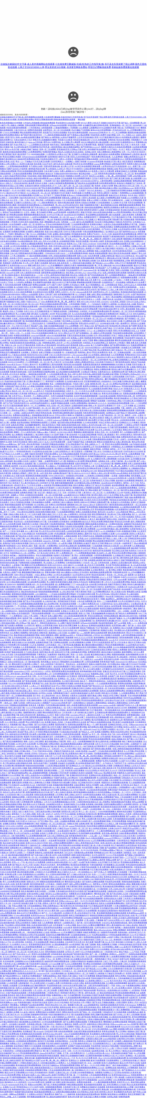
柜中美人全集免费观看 (131, 454)
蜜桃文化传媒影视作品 (106, 442)
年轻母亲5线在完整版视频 (88, 577)
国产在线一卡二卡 (24, 688)
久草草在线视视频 (91, 662)
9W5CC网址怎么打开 (66, 333)
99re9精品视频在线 (25, 241)
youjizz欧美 (98, 659)
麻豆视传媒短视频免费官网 (19, 855)
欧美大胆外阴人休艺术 (104, 1092)
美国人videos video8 (57, 877)
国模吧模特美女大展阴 (70, 181)
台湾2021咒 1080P (72, 952)
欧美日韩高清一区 (99, 688)
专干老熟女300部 (35, 166)
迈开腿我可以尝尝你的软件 (113, 669)
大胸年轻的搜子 (44, 988)
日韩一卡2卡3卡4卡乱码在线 (87, 850)
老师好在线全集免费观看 (44, 795)
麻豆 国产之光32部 (59, 408)
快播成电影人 (29, 435)
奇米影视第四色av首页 (135, 686)
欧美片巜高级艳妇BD (110, 1063)
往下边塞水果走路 (31, 652)
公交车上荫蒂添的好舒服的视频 (56, 275)
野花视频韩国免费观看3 (128, 908)
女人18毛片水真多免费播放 (40, 229)
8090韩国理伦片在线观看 (33, 720)
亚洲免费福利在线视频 (48, 430)
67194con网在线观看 (22, 915)
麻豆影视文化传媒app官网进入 (12, 1080)
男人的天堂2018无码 (47, 531)
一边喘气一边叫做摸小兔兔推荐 (13, 1024)
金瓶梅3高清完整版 (63, 889)
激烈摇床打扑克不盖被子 (61, 193)
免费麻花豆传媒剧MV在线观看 (92, 1087)
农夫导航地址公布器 (85, 1092)
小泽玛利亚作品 (123, 841)
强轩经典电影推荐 (37, 884)
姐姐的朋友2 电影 (36, 222)
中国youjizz (98, 773)
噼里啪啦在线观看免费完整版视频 (52, 261)
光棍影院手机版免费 (108, 932)
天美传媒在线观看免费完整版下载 (14, 299)
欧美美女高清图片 (51, 190)
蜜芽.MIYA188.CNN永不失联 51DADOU (93, 302)
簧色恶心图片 (27, 546)
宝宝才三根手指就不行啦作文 (92, 587)
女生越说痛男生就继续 (36, 582)
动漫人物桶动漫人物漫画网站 (109, 152)
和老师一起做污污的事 (104, 186)
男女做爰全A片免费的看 (37, 850)
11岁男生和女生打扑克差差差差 (114, 166)
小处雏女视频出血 (11, 978)
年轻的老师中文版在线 (133, 338)
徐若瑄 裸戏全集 (102, 1089)
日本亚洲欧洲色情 (73, 787)
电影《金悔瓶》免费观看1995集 (61, 248)
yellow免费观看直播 (22, 930)
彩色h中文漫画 (41, 183)
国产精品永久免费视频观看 (126, 613)
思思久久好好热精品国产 (80, 157)
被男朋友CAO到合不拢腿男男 (64, 137)
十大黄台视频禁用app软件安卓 (125, 906)
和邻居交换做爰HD (121, 398)
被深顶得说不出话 (48, 686)
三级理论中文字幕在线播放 (47, 587)
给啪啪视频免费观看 (53, 1087)
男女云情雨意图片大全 (34, 722)
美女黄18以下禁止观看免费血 (119, 514)
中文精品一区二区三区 (15, 408)
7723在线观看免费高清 (80, 224)
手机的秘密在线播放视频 (122, 333)
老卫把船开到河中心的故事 (89, 783)
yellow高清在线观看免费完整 (75, 616)
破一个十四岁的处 (80, 1075)
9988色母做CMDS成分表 (84, 683)
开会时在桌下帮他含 (89, 548)
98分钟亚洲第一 (88, 787)
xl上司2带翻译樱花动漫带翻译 (103, 841)
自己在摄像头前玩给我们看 (81, 959)
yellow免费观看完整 (49, 302)
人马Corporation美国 (79, 355)
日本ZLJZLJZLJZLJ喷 (38, 543)
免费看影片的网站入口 (104, 1072)
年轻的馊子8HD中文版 (25, 679)
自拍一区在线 (84, 654)
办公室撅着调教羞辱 (11, 541)
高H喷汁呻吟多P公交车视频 (106, 693)
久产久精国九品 (113, 268)
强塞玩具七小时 (32, 882)
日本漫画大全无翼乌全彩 (112, 451)
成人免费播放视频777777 (65, 584)
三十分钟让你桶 (9, 717)
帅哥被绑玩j (18, 236)
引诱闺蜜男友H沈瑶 (54, 323)
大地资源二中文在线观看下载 (60, 377)
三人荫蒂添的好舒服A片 (130, 1060)
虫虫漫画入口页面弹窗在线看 (126, 299)
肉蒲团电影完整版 (129, 531)
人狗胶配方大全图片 (38, 841)
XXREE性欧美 (102, 244)
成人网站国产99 (118, 901)
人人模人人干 (71, 538)
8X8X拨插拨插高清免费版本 (132, 710)
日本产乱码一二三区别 (134, 377)
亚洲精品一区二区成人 (67, 679)
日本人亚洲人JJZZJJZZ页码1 (42, 268)
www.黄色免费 (125, 546)
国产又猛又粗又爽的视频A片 (30, 437)
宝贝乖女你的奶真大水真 (70, 299)
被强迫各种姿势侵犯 (106, 471)
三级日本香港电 (127, 215)
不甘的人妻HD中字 (30, 364)
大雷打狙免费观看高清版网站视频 (41, 372)
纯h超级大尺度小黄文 (112, 161)
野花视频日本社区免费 (85, 430)
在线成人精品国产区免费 (128, 536)
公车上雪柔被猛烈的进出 (23, 920)
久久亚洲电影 (117, 157)
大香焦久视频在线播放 (96, 1019)
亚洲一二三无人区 (64, 691)
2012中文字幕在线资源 (26, 345)
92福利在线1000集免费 (63, 969)
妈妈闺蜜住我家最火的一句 (28, 584)
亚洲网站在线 (110, 1068)
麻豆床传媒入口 (21, 142)
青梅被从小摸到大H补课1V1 (39, 410)
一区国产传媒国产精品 (75, 442)
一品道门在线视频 (86, 657)
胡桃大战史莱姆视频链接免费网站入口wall (87, 1068)
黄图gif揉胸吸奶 (119, 930)
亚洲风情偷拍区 (111, 638)
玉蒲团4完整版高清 (78, 961)
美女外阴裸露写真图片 (82, 178)
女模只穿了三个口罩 (53, 756)
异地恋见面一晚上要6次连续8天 (91, 418)
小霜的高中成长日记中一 (26, 290)
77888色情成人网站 (114, 401)
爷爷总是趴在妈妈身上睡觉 (53, 379)
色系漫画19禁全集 (34, 1024)
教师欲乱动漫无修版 (99, 1017)
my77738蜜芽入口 (50, 947)
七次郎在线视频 (117, 377)
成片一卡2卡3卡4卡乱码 (84, 901)
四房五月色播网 (92, 785)
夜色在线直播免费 (63, 688)
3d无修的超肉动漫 (48, 567)
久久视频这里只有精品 (122, 555)
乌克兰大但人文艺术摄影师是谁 (36, 311)
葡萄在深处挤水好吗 (70, 1012)
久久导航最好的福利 (75, 1063)
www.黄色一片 (24, 621)
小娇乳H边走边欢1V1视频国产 (37, 703)
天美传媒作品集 (10, 401)
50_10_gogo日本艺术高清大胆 (27, 459)
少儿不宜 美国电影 (36, 645)
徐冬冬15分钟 (10, 599)
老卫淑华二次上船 (103, 553)
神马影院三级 (86, 845)
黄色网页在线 (11, 1007)
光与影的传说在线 (65, 251)
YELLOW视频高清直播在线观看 (64, 613)
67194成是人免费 (52, 983)
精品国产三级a (37, 326)
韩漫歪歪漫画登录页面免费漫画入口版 (25, 343)
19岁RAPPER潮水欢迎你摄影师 (62, 896)
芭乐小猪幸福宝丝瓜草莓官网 (16, 734)
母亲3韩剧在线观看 (68, 1080)
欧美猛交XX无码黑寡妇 (120, 502)
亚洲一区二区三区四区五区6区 (15, 304)
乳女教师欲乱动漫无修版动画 (101, 567)
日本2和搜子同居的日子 (104, 362)
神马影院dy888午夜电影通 (67, 345)
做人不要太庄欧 (78, 956)
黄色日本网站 (120, 976)
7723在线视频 (96, 546)
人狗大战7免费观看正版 (86, 601)
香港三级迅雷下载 (24, 618)
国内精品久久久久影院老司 (15, 1082)
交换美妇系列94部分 (32, 277)
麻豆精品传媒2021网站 (108, 188)
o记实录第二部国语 (118, 302)
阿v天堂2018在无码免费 (72, 386)
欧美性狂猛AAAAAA (18, 265)
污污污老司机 (118, 328)
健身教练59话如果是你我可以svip (65, 410)
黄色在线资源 (105, 918)
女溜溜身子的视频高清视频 (14, 232)
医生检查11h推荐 (97, 241)
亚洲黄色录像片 (96, 224)
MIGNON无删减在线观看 (122, 265)
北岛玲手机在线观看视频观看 (86, 396)
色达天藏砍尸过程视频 (80, 130)
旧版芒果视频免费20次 (130, 560)
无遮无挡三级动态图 (133, 903)
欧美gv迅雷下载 (126, 495)
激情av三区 (102, 548)
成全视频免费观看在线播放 (71, 744)
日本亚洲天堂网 (50, 1031)
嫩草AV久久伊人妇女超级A (106, 787)
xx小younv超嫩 (54, 964)
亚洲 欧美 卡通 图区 (36, 705)
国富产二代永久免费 (11, 261)
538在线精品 (83, 630)
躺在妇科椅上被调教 (136, 413)
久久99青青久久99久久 (19, 944)
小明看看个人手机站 (51, 239)
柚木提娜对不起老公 (50, 509)
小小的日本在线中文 (63, 488)
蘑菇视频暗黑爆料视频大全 (33, 572)
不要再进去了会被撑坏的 (47, 654)
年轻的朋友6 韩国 (75, 125)
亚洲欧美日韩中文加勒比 (81, 688)
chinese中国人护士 (94, 273)
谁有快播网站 (99, 638)
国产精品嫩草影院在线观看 (95, 891)
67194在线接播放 (103, 203)
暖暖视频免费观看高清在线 (35, 215)
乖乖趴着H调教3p (51, 454)
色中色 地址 (133, 195)
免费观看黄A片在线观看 (117, 872)
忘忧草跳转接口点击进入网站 (72, 983)
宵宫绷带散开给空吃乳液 (39, 147)
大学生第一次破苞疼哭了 (123, 543)
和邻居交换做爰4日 (70, 833)
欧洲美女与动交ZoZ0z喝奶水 (68, 306)
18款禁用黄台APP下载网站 (80, 720)
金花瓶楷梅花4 (47, 778)
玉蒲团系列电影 (6, 522)
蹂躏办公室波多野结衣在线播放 (49, 928)
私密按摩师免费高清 (107, 183)
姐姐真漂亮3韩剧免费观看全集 (56, 961)
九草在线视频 (42, 248)
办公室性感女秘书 (21, 147)
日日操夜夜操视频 (58, 316)
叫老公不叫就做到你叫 (38, 1072)
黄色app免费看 (138, 802)
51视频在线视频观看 (49, 845)
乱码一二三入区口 (99, 874)
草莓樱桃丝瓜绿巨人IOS (73, 940)
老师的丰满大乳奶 (10, 471)
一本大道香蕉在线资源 (21, 659)
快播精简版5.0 (57, 995)
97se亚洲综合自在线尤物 (42, 451)
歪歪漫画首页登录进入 (40, 1029)
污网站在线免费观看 (8, 171)
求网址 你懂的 (44, 236)
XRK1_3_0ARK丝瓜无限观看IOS (28, 497)
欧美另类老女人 (87, 299)
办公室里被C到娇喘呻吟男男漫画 (34, 1014)
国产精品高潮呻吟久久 (12, 976)
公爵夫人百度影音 (66, 159)
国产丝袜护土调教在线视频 (93, 882)
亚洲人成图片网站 (55, 616)
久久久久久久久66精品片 (76, 398)
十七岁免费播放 (37, 930)
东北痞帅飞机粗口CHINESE (17, 217)
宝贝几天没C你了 (34, 698)
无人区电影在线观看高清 (74, 797)
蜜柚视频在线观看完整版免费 (89, 282)
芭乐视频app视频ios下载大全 (111, 850)
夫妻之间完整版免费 (50, 526)
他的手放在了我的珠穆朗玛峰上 (63, 145)
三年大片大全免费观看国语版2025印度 (59, 802)
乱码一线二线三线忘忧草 (18, 449)
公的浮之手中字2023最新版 (65, 814)
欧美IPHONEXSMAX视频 (105, 391)
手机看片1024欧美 (65, 140)
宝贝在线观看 (66, 178)
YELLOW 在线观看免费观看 (19, 683)
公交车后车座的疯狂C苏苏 (88, 137)
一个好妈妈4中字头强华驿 (88, 908)
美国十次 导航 (84, 613)
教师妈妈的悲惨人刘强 (21, 1089)
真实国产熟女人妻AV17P (27, 732)
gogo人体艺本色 (18, 816)
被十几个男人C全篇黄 (137, 519)
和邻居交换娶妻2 (82, 241)
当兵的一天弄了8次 (130, 621)
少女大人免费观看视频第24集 (37, 560)
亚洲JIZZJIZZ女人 (134, 449)
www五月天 (113, 640)
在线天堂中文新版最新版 (87, 1080)
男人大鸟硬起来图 (23, 314)
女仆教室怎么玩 (111, 232)
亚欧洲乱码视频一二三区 (54, 770)
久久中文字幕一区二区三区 (80, 1029)
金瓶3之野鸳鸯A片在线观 (136, 920)
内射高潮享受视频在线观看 (94, 413)
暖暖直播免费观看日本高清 (53, 176)
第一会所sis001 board (88, 729)
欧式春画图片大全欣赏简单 (44, 761)
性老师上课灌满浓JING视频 (135, 493)
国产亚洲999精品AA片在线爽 (53, 270)
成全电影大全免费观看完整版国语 (130, 480)
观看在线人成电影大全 (71, 198)
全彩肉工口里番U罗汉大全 (50, 833)
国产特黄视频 (27, 505)
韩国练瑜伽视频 (118, 654)
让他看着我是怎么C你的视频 (33, 1043)
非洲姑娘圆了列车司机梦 (58, 773)
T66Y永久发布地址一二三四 (98, 190)
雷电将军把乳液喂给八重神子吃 (79, 534)
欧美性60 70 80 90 (136, 551)
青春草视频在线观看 (12, 505)
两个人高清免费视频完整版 (100, 821)
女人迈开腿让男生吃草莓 (134, 751)
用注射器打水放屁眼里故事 (123, 722)
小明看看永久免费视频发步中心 (19, 219)
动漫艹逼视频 (90, 944)
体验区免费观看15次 (91, 932)
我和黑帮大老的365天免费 (126, 357)
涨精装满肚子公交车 (121, 294)
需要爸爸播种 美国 (52, 572)
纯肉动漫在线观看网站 (93, 207)
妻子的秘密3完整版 (44, 212)
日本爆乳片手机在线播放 (50, 937)
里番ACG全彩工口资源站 (55, 710)
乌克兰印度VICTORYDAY (26, 821)
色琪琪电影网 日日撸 (44, 534)
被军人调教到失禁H (12, 918)
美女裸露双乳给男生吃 (123, 1092)
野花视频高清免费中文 (134, 674)
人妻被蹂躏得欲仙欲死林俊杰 (56, 1000)
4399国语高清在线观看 (34, 495)
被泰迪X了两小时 (36, 911)
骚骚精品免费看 (18, 797)
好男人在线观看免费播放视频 (22, 558)
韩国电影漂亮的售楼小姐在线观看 (98, 338)
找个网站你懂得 (91, 490)
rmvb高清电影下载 (76, 944)
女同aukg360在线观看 (58, 125)
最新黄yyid (132, 575)
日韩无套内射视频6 (126, 770)
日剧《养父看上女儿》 (69, 239)
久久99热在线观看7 (90, 422)
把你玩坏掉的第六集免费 (24, 183)
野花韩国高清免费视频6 (104, 509)
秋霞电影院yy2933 (13, 546)
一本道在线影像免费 (112, 1027)
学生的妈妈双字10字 (74, 270)
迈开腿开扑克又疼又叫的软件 (29, 509)
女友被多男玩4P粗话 (28, 261)
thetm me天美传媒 (35, 142)
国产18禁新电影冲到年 (109, 896)
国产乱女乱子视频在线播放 (103, 1002)
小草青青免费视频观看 (102, 555)
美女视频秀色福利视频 (42, 282)
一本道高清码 (132, 807)
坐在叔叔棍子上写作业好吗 (132, 589)
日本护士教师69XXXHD (80, 650)
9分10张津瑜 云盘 (41, 505)
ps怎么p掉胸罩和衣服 (27, 966)
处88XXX (55, 662)
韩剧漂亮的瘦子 (125, 911)
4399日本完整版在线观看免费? (25, 306)
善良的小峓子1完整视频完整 (21, 802)
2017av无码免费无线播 (12, 524)
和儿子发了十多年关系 (130, 145)
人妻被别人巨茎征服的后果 (121, 563)
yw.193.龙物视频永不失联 (110, 531)
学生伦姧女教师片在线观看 (57, 1043)
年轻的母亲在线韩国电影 (55, 391)
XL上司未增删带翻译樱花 (133, 618)
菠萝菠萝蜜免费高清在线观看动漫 (65, 671)
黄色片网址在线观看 (67, 430)
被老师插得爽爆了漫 (135, 930)
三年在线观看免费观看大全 (100, 1075)
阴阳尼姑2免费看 (105, 647)
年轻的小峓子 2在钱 (81, 384)
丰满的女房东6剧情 (24, 761)
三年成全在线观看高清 (50, 599)
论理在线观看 (42, 290)
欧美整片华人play (13, 787)
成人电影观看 (136, 178)
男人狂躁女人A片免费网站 (54, 563)
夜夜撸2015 (140, 350)
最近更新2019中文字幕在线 (34, 804)
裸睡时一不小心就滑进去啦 (25, 432)
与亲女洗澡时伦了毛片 (23, 140)
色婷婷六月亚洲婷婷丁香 (63, 555)
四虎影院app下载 (28, 377)
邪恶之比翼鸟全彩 (109, 795)
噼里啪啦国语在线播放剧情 (134, 297)
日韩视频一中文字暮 (135, 418)
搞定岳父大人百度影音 (31, 270)
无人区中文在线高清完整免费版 (100, 398)
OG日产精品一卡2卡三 (116, 149)
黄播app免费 (17, 720)
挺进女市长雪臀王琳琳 (68, 625)
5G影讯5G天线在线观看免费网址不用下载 (120, 224)
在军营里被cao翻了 (119, 625)
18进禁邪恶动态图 (34, 490)
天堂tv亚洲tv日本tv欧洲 (80, 978)
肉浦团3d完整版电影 (115, 319)
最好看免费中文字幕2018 (29, 570)
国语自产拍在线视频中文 (13, 212)
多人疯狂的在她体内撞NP (56, 1097)
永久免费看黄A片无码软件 (45, 657)
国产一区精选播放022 (77, 703)
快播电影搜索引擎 (96, 582)
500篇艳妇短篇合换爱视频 (13, 628)
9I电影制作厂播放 (130, 609)
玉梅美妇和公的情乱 (115, 891)
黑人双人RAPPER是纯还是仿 (67, 205)
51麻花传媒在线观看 (42, 447)
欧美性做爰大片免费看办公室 (84, 193)
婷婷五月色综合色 (80, 582)
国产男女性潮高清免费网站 (49, 188)
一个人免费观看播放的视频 (85, 553)
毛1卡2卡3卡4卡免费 (84, 1058)
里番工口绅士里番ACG (9, 164)
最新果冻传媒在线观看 (136, 132)
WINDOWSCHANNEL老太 (130, 640)
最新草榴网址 (127, 652)
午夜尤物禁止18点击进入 (71, 321)
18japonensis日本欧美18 (98, 132)
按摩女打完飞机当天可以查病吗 (98, 485)
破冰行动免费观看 (98, 1060)
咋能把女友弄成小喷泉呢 (83, 328)
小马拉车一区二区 (89, 563)
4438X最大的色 (123, 459)
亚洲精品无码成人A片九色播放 (24, 870)
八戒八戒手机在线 (83, 1017)
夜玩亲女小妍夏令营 (78, 275)
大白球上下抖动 (6, 282)
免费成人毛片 (15, 1043)
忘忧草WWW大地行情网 (16, 331)
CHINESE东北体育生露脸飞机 (74, 985)
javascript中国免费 (38, 335)
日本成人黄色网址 (64, 567)
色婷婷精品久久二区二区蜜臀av (23, 553)
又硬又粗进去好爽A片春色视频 (47, 812)
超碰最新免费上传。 (18, 932)
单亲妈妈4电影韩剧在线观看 (131, 292)
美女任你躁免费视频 (44, 555)
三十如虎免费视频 (136, 1065)
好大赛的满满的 (36, 287)
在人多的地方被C (50, 601)
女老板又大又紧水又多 (70, 611)
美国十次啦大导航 (62, 715)
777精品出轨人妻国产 (68, 509)
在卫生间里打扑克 (26, 500)
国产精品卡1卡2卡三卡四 (22, 865)
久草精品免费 (53, 758)
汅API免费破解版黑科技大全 (100, 558)
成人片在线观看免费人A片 (41, 674)
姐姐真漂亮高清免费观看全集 (124, 234)
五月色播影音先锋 (137, 459)
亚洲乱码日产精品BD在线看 (84, 990)
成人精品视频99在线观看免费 (68, 372)
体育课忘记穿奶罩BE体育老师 (56, 720)
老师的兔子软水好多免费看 (119, 140)
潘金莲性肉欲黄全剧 (29, 592)
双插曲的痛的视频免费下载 (14, 321)
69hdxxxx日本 (122, 826)
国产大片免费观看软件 (73, 236)
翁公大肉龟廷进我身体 (98, 828)
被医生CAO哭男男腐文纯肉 (47, 625)
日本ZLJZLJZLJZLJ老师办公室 (92, 1077)
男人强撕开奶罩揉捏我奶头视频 (59, 582)
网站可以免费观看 (35, 1077)
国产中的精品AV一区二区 (109, 490)
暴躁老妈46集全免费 (71, 280)
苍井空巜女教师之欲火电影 (72, 606)
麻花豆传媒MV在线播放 (111, 652)
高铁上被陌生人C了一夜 (94, 444)
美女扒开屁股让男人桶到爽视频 (133, 1019)
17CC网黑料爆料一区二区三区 (37, 362)
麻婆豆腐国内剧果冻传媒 (39, 886)
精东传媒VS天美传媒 (18, 393)
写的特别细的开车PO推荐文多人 (104, 978)
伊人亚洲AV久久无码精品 (39, 650)
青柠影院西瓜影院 (122, 362)
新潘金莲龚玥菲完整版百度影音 (99, 580)
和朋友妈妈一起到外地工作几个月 (131, 932)
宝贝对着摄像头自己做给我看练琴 (32, 985)
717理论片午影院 (121, 1048)
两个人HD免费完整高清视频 (14, 882)
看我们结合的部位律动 (119, 732)
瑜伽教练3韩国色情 (94, 961)
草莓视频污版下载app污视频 (21, 725)
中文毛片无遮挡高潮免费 (13, 406)
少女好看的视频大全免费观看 (31, 770)
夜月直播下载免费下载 (41, 456)
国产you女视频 (120, 623)
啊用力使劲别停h (60, 838)
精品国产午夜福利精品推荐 (114, 236)
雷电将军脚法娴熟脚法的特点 (49, 331)
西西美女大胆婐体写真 (87, 1041)
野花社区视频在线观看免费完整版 (54, 304)
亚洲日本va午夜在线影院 (46, 345)
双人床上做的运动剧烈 (12, 1060)
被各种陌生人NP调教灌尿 (127, 1068)
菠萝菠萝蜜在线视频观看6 (39, 717)
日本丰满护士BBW (51, 171)
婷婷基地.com (15, 534)
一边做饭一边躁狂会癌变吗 (23, 413)
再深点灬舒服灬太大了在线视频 (13, 1097)
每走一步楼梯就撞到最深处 (61, 384)
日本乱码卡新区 (22, 316)
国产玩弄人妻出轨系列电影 (29, 444)
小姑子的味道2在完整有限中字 (94, 746)
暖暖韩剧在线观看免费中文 (119, 712)
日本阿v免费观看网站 (78, 403)
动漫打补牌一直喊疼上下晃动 (12, 495)
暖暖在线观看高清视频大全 (96, 524)
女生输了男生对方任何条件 (44, 865)
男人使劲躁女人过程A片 (55, 169)
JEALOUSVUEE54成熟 (130, 1027)
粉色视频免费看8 (25, 195)
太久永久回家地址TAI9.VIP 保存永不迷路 (19, 956)
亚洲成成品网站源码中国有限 (104, 316)
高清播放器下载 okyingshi (33, 1031)
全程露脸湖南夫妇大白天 (80, 522)
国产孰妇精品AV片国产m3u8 (33, 1060)
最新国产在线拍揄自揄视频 (109, 145)
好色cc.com (120, 985)
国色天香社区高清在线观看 (119, 253)
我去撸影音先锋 (109, 773)
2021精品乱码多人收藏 (126, 304)
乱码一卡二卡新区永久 (84, 659)
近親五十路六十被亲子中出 (23, 812)
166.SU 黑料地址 (62, 696)
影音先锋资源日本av (70, 756)
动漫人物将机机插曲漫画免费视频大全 (128, 749)
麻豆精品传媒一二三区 (88, 174)
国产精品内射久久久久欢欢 (23, 468)
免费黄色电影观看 (34, 130)
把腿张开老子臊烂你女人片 (39, 749)
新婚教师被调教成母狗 (45, 1058)
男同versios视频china (8, 444)
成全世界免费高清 (10, 567)
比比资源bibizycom (126, 188)
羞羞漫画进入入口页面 (96, 988)
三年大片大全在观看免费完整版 (117, 582)
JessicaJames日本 (90, 270)
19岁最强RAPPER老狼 (74, 476)
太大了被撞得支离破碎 (61, 449)
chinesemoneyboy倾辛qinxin (126, 662)
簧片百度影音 (76, 451)
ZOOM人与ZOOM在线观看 (28, 727)
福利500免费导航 (55, 280)
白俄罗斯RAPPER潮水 (125, 1039)
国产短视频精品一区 (84, 333)
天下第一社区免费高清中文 (74, 1053)
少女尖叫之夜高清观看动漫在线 (32, 466)
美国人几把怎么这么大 (127, 285)
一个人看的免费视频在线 (31, 787)
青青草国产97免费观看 (54, 381)
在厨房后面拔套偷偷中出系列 (82, 693)
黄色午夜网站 (78, 485)
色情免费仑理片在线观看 (18, 645)
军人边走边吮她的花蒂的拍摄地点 (45, 908)
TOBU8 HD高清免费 (8, 872)
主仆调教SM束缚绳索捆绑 (116, 983)
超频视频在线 (139, 161)
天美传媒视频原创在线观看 (124, 819)
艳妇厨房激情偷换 (105, 623)
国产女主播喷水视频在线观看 (75, 1022)
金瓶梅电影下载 (58, 988)
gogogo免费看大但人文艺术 (14, 877)
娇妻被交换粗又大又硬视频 (126, 171)
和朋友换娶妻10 (137, 1075)
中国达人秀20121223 (82, 1027)
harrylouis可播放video (65, 360)
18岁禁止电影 (75, 848)
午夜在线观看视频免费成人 (94, 232)
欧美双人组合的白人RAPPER (41, 838)
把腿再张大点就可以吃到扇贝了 (33, 809)
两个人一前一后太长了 (88, 812)
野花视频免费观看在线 (111, 1000)
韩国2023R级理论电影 (98, 664)
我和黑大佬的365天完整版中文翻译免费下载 (92, 502)
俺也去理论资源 (138, 442)
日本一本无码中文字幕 (72, 493)
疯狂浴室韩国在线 (54, 734)
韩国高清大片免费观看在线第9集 (114, 783)
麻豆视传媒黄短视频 (25, 872)
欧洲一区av (97, 1058)
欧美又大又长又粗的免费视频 (20, 292)
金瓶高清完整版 (17, 425)
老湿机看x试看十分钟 (13, 874)
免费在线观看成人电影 (52, 976)
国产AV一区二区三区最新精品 (129, 860)
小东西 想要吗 (121, 1002)
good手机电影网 (59, 212)
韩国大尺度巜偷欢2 (70, 976)
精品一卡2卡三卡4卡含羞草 (30, 526)
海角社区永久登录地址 (118, 195)
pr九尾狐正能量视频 (35, 386)
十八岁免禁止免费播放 (23, 282)
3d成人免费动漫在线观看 (109, 785)
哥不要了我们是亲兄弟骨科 (49, 971)
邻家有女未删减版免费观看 (32, 244)
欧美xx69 (69, 647)
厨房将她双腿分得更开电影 (91, 671)
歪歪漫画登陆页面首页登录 (40, 944)
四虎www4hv (82, 256)
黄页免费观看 (118, 338)
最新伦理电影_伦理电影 (99, 449)
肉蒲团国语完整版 (93, 1000)
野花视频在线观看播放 (130, 862)
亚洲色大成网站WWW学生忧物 (70, 210)
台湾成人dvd (83, 538)
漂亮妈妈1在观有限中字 (113, 756)
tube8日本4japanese (80, 377)
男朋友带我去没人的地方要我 (15, 749)
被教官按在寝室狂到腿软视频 (67, 268)
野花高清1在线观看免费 (9, 845)
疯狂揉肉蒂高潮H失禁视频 (11, 937)
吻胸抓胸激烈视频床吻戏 (109, 507)
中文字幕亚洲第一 (96, 710)
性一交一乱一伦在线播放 (38, 857)
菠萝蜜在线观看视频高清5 (135, 159)
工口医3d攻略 (106, 280)
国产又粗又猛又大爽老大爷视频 (93, 1097)
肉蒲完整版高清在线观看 (48, 732)
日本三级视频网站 (66, 287)
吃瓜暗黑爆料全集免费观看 (96, 618)
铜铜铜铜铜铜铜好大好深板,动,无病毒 (116, 364)
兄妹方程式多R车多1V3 (28, 198)
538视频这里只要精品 (121, 766)
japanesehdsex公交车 (22, 671)
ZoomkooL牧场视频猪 (8, 596)
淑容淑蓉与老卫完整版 (59, 1029)
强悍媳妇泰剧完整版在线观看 (86, 159)
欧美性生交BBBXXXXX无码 (115, 877)
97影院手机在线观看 (88, 867)
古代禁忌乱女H (127, 785)
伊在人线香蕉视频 (130, 981)
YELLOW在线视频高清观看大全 (44, 333)
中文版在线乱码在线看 (68, 732)
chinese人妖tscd (89, 505)
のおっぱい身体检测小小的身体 (117, 940)
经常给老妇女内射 (95, 971)
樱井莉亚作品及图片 (73, 882)
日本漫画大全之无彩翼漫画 (31, 541)
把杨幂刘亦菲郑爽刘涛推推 (121, 190)
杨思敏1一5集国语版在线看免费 (33, 374)
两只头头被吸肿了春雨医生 (120, 853)
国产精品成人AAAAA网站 (103, 263)
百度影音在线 (22, 348)
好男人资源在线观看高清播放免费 (62, 256)
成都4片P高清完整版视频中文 (16, 886)
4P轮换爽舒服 (83, 870)
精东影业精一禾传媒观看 (122, 737)
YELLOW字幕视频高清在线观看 (38, 548)
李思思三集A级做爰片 (106, 435)
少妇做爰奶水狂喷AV (54, 804)
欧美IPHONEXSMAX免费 (37, 355)
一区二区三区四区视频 (53, 495)
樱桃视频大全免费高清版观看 (115, 1022)
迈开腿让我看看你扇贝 (9, 1022)
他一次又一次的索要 (92, 1063)
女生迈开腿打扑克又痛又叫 (109, 862)
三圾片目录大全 (20, 130)
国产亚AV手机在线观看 (32, 601)
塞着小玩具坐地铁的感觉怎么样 (39, 925)
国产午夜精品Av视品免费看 (78, 135)
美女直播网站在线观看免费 (97, 215)
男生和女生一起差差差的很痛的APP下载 (30, 522)
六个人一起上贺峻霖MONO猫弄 (99, 331)
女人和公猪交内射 (66, 592)
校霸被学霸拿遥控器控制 (13, 737)
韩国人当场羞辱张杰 (103, 251)
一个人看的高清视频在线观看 (54, 135)
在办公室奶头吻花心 (121, 604)
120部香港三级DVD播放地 (62, 502)
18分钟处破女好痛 (107, 323)
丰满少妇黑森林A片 (117, 870)
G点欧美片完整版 (134, 478)
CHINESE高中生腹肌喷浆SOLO (122, 142)
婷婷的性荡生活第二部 (126, 396)
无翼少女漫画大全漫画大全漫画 (47, 799)
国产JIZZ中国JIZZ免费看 (44, 725)
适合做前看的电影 (7, 923)
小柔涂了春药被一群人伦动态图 (123, 461)
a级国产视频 (59, 920)
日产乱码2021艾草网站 (61, 297)
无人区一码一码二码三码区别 (77, 949)
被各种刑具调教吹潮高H (10, 135)
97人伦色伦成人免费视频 (48, 870)
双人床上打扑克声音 (14, 478)
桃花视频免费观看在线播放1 (36, 321)
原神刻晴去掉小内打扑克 (82, 551)
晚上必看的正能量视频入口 (120, 360)
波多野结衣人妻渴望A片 (85, 248)
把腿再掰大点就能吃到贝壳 (86, 415)
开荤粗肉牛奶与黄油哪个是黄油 (64, 783)
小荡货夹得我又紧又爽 (34, 797)
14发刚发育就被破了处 (57, 580)
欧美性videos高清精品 (119, 473)
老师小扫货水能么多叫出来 (59, 246)
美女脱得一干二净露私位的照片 (37, 396)
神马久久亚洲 (77, 1007)
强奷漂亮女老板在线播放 (130, 490)
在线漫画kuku (137, 599)
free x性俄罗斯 (133, 1024)
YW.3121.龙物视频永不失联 (41, 234)
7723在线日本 (128, 850)
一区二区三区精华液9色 (98, 360)
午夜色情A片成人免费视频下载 (15, 964)
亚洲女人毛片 (133, 1002)
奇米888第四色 (138, 340)
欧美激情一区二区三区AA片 (95, 319)
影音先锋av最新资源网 (92, 374)
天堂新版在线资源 (112, 210)
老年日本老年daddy (99, 427)
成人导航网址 (104, 802)
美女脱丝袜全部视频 (67, 604)
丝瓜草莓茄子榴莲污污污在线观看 (27, 1046)
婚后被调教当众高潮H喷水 (30, 1022)
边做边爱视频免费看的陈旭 (95, 169)
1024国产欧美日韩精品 (55, 500)
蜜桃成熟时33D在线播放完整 (72, 662)
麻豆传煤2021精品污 (111, 560)
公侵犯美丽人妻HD (79, 246)
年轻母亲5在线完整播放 (74, 770)
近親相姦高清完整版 (78, 652)
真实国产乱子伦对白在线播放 (55, 132)
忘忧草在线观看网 (61, 1068)
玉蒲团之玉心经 (9, 1087)
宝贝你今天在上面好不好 (73, 319)
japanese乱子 (28, 589)
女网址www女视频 (114, 526)
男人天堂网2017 (115, 1051)
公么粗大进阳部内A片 (62, 451)
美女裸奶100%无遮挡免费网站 (126, 630)
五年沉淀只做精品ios (50, 1065)
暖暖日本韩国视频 (10, 437)
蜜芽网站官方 (100, 258)
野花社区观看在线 (95, 616)
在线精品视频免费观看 (122, 181)
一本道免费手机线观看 (56, 841)
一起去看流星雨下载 (64, 831)
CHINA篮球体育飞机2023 (126, 734)
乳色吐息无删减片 (65, 618)
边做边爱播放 (79, 785)
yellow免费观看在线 (8, 913)
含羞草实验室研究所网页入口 (133, 1000)
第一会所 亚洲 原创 (44, 473)
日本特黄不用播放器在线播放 (53, 444)
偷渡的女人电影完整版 (75, 490)
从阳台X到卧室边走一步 (17, 662)
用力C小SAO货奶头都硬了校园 (41, 401)
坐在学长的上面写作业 (96, 497)
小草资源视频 (74, 304)
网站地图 (81, 119)
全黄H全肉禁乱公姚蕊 (35, 894)
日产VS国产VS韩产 (54, 285)
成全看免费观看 (118, 485)
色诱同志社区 (32, 529)
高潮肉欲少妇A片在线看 (123, 628)
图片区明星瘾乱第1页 (100, 720)
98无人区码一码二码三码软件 (59, 406)
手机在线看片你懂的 (34, 940)
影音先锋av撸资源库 (110, 833)
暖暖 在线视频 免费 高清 (48, 901)
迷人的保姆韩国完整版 (65, 241)
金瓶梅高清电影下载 (28, 493)
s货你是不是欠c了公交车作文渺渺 (27, 485)
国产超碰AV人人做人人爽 (108, 290)
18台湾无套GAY (19, 850)
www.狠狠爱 (83, 128)
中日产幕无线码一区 (103, 628)
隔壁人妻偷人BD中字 (73, 795)
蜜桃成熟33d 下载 (21, 234)
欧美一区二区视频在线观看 (120, 352)
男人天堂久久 (129, 350)
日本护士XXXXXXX (129, 577)
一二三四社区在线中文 (36, 323)
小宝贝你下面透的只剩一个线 (42, 1027)
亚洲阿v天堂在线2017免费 (74, 285)
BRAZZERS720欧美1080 (60, 338)
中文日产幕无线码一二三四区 (33, 959)
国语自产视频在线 (87, 628)
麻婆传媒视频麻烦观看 (64, 483)
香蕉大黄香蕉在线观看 (74, 877)
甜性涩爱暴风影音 (99, 514)
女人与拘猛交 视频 (82, 294)
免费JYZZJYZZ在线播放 (100, 949)
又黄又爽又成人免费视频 (84, 251)
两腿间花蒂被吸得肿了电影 (117, 497)
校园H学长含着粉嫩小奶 (97, 246)
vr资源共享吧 (23, 1068)
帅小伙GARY (33, 304)
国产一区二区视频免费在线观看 (19, 696)
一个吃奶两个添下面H (51, 181)
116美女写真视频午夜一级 (67, 657)
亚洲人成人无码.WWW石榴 (44, 241)
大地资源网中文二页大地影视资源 (68, 737)
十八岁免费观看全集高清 (106, 679)
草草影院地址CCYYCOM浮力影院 (30, 1087)
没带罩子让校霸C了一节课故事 (21, 853)
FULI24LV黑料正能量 (22, 456)
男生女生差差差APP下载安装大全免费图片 (39, 210)
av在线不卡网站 (113, 937)
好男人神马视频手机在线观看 (94, 149)
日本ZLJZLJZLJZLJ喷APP (110, 454)
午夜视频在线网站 (133, 985)
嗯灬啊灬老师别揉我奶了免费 (120, 176)
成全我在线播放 (23, 422)
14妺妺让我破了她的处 (29, 149)
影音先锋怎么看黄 (104, 819)
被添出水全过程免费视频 (100, 130)
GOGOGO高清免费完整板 (10, 1075)
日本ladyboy (43, 754)
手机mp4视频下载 (19, 906)
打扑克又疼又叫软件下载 (24, 657)
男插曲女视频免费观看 (75, 524)
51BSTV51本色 (38, 949)
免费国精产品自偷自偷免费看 (32, 1005)
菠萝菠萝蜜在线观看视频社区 (53, 273)
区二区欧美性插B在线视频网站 (55, 621)
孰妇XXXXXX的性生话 (125, 256)
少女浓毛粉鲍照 (14, 224)
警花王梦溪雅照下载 (136, 1094)
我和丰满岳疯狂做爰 (66, 203)
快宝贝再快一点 (53, 543)
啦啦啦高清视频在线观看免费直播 (103, 915)
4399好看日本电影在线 (98, 584)
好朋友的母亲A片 (47, 186)
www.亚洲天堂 (125, 947)
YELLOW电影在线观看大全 (46, 679)
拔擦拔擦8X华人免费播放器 (21, 848)
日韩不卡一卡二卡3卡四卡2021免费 (80, 391)
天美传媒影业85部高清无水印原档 (69, 891)
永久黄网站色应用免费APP (120, 384)
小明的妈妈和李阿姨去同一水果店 (65, 350)
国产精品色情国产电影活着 (72, 207)
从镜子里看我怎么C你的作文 (63, 1017)
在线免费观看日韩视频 (82, 541)
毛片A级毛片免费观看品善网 (28, 599)
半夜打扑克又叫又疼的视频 (130, 971)
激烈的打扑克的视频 (45, 1041)
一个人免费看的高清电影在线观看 (47, 669)
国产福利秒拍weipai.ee (128, 232)
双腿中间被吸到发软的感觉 (33, 756)
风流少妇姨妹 (52, 819)
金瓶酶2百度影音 (9, 824)
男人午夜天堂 (55, 362)
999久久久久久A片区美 (83, 638)
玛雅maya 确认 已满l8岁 (46, 432)
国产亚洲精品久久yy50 (75, 766)
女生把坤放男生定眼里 (127, 229)
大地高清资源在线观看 (71, 734)
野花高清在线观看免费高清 (92, 700)
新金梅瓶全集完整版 (110, 374)
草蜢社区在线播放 (56, 942)
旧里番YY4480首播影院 (45, 831)
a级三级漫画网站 (122, 529)
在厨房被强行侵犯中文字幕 (58, 157)
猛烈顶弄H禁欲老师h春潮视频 (69, 422)
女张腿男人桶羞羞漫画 (34, 232)
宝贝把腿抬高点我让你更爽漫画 (87, 483)
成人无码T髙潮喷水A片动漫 (114, 1085)
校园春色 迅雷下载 (135, 1031)
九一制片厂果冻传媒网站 (112, 297)
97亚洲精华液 (94, 630)
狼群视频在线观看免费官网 (101, 572)
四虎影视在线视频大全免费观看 (86, 691)
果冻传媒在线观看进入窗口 (72, 937)
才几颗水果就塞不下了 (35, 381)
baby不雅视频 (90, 797)
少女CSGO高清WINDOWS (59, 355)
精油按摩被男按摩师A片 (110, 277)
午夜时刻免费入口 (65, 459)
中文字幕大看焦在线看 (19, 841)
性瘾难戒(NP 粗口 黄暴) (15, 302)
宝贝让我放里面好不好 (74, 444)
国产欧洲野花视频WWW (120, 345)
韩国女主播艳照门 (83, 667)
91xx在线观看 (130, 669)
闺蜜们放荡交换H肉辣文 (81, 855)
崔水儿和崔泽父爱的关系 (40, 316)
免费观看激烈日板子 (61, 693)
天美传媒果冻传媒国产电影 (122, 1053)
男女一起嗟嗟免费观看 (83, 555)
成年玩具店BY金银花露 (62, 164)
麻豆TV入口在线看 (75, 565)
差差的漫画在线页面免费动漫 (88, 1094)
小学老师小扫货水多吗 (19, 222)
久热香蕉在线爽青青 (20, 650)
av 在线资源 (46, 485)
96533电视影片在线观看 (110, 635)
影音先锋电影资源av (48, 459)
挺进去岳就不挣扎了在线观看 (45, 763)
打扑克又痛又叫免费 (41, 161)
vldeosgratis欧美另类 (84, 292)
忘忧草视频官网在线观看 (112, 964)
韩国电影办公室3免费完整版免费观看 (82, 461)
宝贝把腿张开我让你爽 (109, 908)
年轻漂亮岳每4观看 (113, 882)
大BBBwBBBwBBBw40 (36, 819)
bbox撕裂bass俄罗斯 (97, 860)
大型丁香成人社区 (86, 326)
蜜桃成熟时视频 (54, 807)
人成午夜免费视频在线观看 (132, 635)
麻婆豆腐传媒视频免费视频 (40, 981)
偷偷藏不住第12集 (75, 1005)
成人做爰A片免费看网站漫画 (108, 198)
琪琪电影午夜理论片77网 (70, 993)
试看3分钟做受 (82, 821)
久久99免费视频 (117, 355)
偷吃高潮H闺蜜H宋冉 (116, 633)
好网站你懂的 (53, 744)
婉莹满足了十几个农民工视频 (24, 814)
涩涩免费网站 (71, 841)
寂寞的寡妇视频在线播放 (66, 1092)
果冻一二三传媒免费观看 (107, 601)
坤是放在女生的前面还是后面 (121, 500)
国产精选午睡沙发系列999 (31, 135)
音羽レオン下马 (18, 862)
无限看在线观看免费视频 (133, 393)
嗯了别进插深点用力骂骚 (39, 338)
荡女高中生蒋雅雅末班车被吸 (61, 683)
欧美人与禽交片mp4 (61, 828)
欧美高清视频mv (105, 792)
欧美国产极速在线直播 (13, 652)
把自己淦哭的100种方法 (108, 422)
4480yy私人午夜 (72, 357)
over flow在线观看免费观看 (114, 816)
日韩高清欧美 (29, 427)
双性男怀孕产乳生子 (70, 729)
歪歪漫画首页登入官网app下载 (69, 149)
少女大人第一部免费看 (74, 920)
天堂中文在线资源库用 (101, 642)
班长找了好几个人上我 (104, 1048)
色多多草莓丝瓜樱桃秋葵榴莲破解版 (101, 826)
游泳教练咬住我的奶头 (38, 280)
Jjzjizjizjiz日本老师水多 (117, 478)
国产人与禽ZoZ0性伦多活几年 (79, 874)
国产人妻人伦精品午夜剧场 (61, 792)
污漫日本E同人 (48, 1024)
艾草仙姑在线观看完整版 (14, 360)
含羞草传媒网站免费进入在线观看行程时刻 (121, 804)
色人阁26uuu (83, 625)
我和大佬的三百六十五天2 (38, 442)
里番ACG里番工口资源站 (97, 200)
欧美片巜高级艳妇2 (73, 379)
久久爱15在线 (29, 478)
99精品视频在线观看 (74, 1085)
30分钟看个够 (53, 577)
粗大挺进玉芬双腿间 (26, 1007)
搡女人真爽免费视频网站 (135, 485)
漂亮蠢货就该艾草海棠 (67, 601)
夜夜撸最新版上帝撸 (121, 261)
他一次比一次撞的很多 (112, 809)
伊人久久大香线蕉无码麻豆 (102, 227)
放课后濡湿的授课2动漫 (71, 425)
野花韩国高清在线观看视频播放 (42, 860)
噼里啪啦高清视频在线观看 (36, 476)
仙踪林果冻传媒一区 (99, 1051)
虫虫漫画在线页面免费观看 (118, 403)
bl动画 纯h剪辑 (81, 751)
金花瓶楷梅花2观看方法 (55, 357)
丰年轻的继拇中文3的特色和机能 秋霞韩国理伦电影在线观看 (35, 1056)
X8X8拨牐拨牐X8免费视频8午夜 (123, 1089)
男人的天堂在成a (103, 594)
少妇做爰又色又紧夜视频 (130, 348)
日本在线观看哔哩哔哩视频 (25, 654)
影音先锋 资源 (85, 514)
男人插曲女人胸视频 (15, 125)
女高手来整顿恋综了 (88, 611)
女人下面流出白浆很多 (17, 355)
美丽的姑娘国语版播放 (131, 882)
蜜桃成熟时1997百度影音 (67, 676)
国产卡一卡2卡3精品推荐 (52, 913)
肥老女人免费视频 (119, 650)
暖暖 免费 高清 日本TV (37, 265)
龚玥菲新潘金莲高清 (126, 848)
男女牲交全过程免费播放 (83, 164)
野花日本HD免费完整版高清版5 (131, 169)
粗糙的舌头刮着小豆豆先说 (54, 490)
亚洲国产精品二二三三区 (102, 287)
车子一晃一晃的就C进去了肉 (103, 734)
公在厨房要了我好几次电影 (59, 439)
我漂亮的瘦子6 (61, 725)
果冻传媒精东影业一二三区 (32, 275)
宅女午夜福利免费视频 (137, 696)
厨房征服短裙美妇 (22, 1027)
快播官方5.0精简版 (109, 304)
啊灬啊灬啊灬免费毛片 (67, 302)
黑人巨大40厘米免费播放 (127, 795)
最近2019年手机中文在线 (130, 1063)
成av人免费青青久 (71, 514)
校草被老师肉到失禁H (78, 836)
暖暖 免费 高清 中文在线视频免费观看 (54, 1019)
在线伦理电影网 (81, 464)
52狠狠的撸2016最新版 (76, 580)
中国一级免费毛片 (122, 323)
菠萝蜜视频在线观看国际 (79, 437)
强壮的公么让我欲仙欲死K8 (56, 894)
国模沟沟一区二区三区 (17, 952)
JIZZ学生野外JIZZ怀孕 (81, 575)
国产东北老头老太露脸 (33, 867)
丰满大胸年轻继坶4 (34, 700)
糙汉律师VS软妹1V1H (45, 435)
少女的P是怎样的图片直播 (22, 903)
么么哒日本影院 (104, 966)
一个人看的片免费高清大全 (88, 604)
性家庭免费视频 (137, 345)
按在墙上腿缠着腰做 (40, 384)
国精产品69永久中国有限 (17, 169)
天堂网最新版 (20, 323)
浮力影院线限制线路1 (18, 1077)
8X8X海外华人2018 (51, 299)
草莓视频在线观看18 (106, 1010)
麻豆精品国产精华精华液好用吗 (76, 954)
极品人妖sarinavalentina (103, 930)
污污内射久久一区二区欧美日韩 (74, 971)
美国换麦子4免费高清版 (12, 263)
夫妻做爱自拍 (90, 442)
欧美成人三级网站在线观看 (31, 606)
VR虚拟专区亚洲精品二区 (135, 1077)
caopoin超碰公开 (90, 606)
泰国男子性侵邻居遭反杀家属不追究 (38, 737)
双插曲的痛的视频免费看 (63, 785)
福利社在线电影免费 (98, 633)
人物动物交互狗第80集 (26, 367)
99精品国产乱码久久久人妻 (127, 705)
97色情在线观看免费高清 (118, 935)
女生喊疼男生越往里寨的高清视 (96, 125)
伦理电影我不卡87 (132, 128)
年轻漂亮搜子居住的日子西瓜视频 (105, 1046)
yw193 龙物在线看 (50, 287)
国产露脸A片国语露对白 (134, 855)
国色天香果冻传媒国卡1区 (69, 698)
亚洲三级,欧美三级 (108, 843)
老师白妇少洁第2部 (111, 546)
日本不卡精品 (41, 427)
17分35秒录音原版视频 (51, 309)
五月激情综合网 (101, 712)
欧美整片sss (40, 224)
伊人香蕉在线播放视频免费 (89, 807)
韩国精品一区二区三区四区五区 (53, 824)
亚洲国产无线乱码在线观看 (79, 1046)
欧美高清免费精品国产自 (72, 669)
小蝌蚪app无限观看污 (17, 1094)
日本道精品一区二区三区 (58, 826)
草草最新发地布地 (78, 234)
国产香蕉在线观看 (29, 681)
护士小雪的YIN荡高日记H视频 (68, 686)
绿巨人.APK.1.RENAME (41, 1017)
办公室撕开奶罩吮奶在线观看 (12, 901)
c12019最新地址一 (42, 594)
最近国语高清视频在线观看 (101, 998)
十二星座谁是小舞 (48, 1010)
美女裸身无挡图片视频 (111, 437)
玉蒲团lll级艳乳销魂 (79, 406)
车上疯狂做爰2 (133, 594)
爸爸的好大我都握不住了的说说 (130, 183)
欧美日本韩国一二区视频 (45, 891)
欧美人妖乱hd (47, 497)
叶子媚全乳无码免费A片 (115, 973)
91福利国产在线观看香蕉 (136, 889)
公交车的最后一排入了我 (55, 645)
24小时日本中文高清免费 (26, 744)
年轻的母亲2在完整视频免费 (97, 717)
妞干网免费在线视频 (14, 215)
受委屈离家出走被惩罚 (82, 543)
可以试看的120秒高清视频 (15, 925)
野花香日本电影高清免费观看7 (79, 316)
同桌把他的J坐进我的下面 (14, 381)
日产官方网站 (42, 821)
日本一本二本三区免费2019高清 (119, 988)
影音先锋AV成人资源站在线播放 (93, 410)
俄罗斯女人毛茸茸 (100, 884)
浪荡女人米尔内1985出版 (91, 425)
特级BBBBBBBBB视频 (34, 766)
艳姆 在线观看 (46, 570)
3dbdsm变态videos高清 (60, 456)
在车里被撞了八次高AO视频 (64, 925)
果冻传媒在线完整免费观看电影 (28, 1065)
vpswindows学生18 (77, 715)
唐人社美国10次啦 (118, 592)
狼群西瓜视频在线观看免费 (111, 609)
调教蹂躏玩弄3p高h (52, 222)
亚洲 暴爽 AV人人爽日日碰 (27, 531)
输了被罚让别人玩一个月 (65, 1058)
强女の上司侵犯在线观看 (23, 577)
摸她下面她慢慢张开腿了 (90, 205)
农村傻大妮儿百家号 (85, 712)
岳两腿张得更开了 (91, 217)
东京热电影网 (8, 961)
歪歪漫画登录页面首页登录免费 (113, 807)
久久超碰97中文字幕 (119, 203)
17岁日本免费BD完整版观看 (71, 918)
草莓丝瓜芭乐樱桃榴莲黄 (10, 352)
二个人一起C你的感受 (67, 947)
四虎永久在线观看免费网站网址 (112, 691)
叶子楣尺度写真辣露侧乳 (118, 427)
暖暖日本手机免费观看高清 (36, 565)
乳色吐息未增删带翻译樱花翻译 (15, 838)
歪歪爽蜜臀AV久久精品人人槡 (106, 824)
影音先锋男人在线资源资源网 (68, 531)
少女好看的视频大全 (58, 973)
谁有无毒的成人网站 (18, 490)
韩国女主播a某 (124, 335)
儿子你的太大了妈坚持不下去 (114, 763)
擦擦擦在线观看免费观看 (64, 464)
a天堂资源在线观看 (122, 879)
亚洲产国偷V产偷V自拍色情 (65, 435)
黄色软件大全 (95, 437)
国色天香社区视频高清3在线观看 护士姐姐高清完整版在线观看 (52, 609)
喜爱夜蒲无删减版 (76, 981)
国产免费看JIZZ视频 (76, 838)
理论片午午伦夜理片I (74, 169)
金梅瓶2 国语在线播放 (62, 234)
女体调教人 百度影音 (29, 352)
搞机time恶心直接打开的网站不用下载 (56, 1075)
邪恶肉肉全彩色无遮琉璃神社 (85, 647)
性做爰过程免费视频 (60, 981)
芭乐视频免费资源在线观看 (57, 915)
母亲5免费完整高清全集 (101, 157)
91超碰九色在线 (28, 587)
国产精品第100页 (102, 326)
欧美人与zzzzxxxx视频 (33, 309)
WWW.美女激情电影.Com (102, 1029)
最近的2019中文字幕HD (15, 193)
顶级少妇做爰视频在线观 (54, 326)
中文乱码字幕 (51, 640)
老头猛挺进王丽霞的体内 (108, 911)
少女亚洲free (9, 430)
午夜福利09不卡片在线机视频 (114, 1012)
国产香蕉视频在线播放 (61, 570)
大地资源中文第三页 (71, 1087)
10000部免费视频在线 (47, 306)
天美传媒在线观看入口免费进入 (53, 1063)
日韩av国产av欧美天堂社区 (95, 526)
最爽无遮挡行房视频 (20, 783)
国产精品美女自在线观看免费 (86, 183)
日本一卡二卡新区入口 (125, 135)
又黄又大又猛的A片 (131, 964)
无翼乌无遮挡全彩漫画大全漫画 (80, 335)
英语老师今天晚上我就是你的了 (133, 268)
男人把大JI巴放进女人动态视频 (26, 833)
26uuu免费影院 (10, 630)
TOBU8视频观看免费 (87, 778)
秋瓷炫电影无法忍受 (105, 1041)
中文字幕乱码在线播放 (124, 471)
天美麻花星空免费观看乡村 (107, 314)
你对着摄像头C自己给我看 (114, 865)
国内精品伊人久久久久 (97, 403)
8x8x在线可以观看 (50, 867)
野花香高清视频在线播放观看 (124, 966)
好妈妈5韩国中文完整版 (14, 1036)
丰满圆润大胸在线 (110, 971)
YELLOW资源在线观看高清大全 (130, 316)
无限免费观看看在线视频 (102, 439)
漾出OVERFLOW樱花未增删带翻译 (91, 925)
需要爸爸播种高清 (81, 393)
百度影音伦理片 (102, 505)
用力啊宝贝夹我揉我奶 (92, 964)
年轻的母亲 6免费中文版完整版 (103, 135)
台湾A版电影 (105, 737)
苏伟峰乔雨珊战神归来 (97, 456)
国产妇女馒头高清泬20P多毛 (85, 290)
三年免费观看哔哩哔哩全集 (135, 891)
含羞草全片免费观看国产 (32, 976)
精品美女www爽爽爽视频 (11, 270)
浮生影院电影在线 (54, 985)
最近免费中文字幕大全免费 (99, 420)
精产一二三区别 (9, 531)
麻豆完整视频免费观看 (125, 843)
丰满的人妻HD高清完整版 (15, 640)
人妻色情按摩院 (106, 181)
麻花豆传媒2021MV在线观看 (23, 642)
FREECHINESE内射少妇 (67, 630)
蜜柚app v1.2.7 (34, 969)
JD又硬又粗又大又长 (35, 952)
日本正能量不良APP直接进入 (120, 780)
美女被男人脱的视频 (37, 734)
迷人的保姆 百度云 (21, 287)
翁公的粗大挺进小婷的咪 (115, 686)
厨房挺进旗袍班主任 (91, 737)
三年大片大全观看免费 (70, 628)
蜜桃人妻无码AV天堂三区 (124, 186)
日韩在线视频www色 (81, 459)
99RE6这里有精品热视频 (102, 212)
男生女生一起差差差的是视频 (123, 420)
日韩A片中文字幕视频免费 (125, 263)
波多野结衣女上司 (100, 292)
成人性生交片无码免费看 (94, 565)
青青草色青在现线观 (106, 174)
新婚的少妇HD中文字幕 (110, 123)
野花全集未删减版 (73, 645)
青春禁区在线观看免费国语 (65, 219)
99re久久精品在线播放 (94, 838)
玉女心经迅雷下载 (86, 186)
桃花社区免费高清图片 (60, 447)
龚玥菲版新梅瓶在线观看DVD (85, 792)
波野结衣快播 (88, 744)
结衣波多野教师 (129, 799)
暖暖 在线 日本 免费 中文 (90, 280)
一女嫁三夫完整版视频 (132, 200)
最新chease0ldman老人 (29, 1019)
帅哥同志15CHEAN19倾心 (63, 659)
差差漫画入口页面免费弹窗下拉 (82, 621)
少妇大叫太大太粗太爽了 (75, 717)
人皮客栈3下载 (18, 565)
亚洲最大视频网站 (102, 732)
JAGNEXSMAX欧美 (65, 432)
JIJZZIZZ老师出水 (92, 770)
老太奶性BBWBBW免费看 (43, 292)
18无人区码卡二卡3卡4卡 (66, 860)
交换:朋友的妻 (126, 937)
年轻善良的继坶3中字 (49, 159)
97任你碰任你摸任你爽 (86, 594)
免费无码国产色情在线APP (118, 790)
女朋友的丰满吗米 (32, 186)
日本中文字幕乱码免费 (72, 232)
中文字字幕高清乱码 (78, 456)
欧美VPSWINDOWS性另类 (39, 348)
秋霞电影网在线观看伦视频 (95, 937)
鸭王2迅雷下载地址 (17, 758)
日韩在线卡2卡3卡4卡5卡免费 (133, 778)
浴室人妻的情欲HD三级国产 (121, 717)
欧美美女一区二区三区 (125, 248)
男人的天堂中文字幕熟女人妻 (82, 466)
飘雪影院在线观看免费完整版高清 (47, 596)
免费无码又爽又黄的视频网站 (75, 780)
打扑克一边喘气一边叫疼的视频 (126, 439)
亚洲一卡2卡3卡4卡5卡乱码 (29, 1010)
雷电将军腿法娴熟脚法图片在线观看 (67, 413)
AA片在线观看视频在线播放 (85, 1010)
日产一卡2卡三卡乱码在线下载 (101, 464)
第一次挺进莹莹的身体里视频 (63, 229)
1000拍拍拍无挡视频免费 (10, 891)
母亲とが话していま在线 (20, 333)
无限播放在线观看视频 (18, 705)
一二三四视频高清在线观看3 (15, 420)
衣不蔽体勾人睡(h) (137, 280)
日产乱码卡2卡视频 (109, 229)
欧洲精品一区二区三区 (124, 174)
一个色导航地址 (33, 128)
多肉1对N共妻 (73, 1097)
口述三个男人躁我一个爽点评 (35, 616)
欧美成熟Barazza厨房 (135, 913)
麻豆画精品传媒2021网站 (101, 654)
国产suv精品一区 (133, 816)
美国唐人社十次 (125, 314)
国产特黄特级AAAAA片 (90, 147)
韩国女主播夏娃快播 (102, 369)
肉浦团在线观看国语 (22, 335)
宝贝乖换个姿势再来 (15, 369)
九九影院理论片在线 (45, 464)
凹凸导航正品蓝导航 (29, 418)
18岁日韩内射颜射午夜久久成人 (13, 698)
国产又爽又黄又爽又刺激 (120, 178)
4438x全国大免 (82, 584)
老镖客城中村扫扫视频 (19, 251)
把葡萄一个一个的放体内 (90, 304)
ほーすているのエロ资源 (53, 998)
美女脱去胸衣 (63, 848)
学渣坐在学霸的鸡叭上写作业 (88, 635)
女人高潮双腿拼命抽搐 (74, 500)
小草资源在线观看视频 (36, 993)
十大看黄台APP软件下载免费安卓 (40, 1094)
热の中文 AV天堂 (117, 674)
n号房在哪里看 (60, 534)
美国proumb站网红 (35, 1085)
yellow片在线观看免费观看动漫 (76, 1034)
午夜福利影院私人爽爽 (128, 1046)
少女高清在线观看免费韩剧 (111, 698)
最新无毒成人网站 (94, 696)
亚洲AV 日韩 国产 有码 (48, 294)
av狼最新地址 (55, 207)
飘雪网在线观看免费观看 (108, 814)
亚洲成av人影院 (77, 338)
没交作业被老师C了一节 (47, 978)
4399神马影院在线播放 (92, 795)
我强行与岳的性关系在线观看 (71, 526)
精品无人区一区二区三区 (22, 391)
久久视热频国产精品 (77, 857)
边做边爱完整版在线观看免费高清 (87, 1031)
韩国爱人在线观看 (10, 985)
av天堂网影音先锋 (23, 908)
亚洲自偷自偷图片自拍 (114, 241)
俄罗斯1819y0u (84, 841)
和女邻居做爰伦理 (120, 998)
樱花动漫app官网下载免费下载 (110, 219)
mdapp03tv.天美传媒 (51, 541)
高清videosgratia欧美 (69, 418)
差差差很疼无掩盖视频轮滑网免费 (76, 427)
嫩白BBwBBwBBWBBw (128, 616)
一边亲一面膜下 (66, 541)
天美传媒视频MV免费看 (41, 502)
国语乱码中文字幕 (62, 652)
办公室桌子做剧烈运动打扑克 (89, 947)
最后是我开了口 (23, 154)
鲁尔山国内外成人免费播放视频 (108, 741)
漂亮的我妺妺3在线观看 (54, 952)
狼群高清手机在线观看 (102, 551)
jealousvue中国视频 (60, 420)
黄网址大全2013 (40, 577)
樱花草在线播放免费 (123, 340)
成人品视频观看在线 (33, 360)
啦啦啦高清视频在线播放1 (13, 1058)
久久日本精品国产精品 (128, 896)
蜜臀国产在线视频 (97, 401)
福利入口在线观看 (57, 886)
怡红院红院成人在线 (126, 915)
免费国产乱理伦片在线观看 (107, 761)
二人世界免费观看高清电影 (77, 253)
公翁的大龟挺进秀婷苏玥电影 (15, 176)
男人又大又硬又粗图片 (92, 669)
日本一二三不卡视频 (125, 406)
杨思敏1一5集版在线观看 (125, 928)
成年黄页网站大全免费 (30, 918)
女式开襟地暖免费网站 (9, 935)
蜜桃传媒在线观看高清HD (14, 178)
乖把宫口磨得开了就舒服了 (108, 193)
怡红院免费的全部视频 (81, 570)
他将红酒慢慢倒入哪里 (49, 635)
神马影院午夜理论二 (126, 379)
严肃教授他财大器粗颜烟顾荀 (30, 563)
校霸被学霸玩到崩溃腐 (24, 1092)
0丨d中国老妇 (134, 990)
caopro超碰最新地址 (91, 1005)
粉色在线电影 (141, 843)
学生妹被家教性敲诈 (20, 981)
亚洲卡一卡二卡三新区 (36, 640)
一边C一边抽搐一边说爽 (126, 611)
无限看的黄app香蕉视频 (83, 853)
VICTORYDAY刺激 (8, 761)
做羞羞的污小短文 (28, 248)
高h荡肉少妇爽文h (138, 956)
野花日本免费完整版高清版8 (102, 522)
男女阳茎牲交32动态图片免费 (68, 123)
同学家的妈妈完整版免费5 (132, 386)
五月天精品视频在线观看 (69, 454)
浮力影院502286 (63, 978)
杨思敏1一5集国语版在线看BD (22, 555)
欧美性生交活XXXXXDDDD (26, 188)
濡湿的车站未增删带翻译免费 (58, 935)
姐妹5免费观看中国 (137, 497)
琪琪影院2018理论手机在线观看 (32, 935)
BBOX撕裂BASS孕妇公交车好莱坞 (75, 572)
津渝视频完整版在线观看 (51, 879)
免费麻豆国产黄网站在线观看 (34, 285)
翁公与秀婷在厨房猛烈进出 (36, 1080)
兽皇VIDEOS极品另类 (54, 232)
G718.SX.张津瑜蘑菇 (11, 132)
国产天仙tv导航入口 (18, 145)
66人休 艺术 (110, 942)
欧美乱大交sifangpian (127, 1005)
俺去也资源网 (57, 966)
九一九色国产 (80, 190)
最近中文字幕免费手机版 (86, 145)
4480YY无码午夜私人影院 (41, 659)
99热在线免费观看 (65, 1031)
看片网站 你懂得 (115, 570)
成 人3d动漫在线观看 (59, 348)
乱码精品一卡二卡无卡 (121, 792)
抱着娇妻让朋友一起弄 (100, 674)
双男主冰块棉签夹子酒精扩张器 (28, 923)
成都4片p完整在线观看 (102, 333)
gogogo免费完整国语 (102, 164)
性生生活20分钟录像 (22, 1017)
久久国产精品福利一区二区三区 (38, 408)
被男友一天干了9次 (118, 449)
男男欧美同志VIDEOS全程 (135, 355)
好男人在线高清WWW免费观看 (38, 775)
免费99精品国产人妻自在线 (100, 377)
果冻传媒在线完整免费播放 (113, 886)
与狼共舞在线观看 (69, 807)
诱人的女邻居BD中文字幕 (85, 913)
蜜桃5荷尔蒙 (30, 1058)
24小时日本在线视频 (18, 246)
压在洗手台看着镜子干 (106, 406)
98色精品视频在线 (110, 616)
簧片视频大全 (95, 393)
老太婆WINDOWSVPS (32, 780)
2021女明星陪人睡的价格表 (99, 355)
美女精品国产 (100, 268)
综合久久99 (117, 389)
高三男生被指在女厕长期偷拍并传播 (18, 763)
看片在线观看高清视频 (80, 1014)
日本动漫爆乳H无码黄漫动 (58, 522)
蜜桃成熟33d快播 (89, 261)
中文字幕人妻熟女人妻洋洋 (45, 903)
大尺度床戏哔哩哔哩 (26, 471)
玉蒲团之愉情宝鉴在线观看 (13, 1070)
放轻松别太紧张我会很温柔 (47, 471)
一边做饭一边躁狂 (53, 816)
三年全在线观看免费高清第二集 (61, 1070)
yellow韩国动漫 (122, 512)
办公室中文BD (79, 969)
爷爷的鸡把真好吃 (23, 451)
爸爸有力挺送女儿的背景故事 (109, 606)
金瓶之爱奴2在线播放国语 (101, 294)
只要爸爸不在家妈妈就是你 (77, 389)
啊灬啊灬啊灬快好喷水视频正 (91, 756)
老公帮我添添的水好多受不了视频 (91, 599)
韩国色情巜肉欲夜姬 (82, 287)
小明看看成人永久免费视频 (122, 447)
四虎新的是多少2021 (22, 268)
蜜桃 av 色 (92, 406)
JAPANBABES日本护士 (89, 181)
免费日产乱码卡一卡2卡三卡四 (99, 234)
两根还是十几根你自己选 (30, 845)
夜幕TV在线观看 (41, 263)
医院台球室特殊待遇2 (26, 297)
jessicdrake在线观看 (91, 918)
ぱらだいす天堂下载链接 (110, 577)
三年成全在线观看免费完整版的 (63, 594)
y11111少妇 (14, 778)
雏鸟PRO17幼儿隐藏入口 (87, 219)
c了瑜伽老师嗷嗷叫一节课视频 (65, 128)
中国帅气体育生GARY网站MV (66, 778)
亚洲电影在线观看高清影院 (100, 625)
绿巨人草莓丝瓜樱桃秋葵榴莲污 (61, 843)
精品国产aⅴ (86, 734)
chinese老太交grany (13, 364)
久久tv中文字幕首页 (137, 935)
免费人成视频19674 (68, 171)
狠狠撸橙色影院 (18, 560)
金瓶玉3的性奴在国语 (68, 577)
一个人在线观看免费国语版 (106, 683)
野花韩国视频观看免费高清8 (27, 430)
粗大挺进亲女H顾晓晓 (80, 449)
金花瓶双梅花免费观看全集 (54, 538)
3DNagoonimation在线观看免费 (34, 157)
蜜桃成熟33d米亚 (133, 592)
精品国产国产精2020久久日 (93, 686)
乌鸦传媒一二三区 (68, 222)
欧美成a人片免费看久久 (44, 638)
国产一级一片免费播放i (99, 954)
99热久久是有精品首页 (50, 918)
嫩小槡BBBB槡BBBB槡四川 (93, 645)
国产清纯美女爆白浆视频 (101, 749)
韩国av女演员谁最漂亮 (20, 613)
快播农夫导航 (84, 495)
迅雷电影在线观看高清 (109, 1005)
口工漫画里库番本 (133, 671)
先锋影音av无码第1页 (53, 386)
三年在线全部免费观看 (73, 966)
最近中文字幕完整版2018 (102, 543)
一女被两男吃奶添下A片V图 (54, 461)
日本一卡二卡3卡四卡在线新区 (121, 517)
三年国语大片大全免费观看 (46, 872)
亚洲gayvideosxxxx (66, 901)
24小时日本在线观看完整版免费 (87, 166)
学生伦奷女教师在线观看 (78, 132)
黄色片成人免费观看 (49, 698)
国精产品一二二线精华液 (65, 1094)
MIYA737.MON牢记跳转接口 (45, 691)
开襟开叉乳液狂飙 (25, 596)
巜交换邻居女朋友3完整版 (101, 650)
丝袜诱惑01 (122, 519)
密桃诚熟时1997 (22, 807)
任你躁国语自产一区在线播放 (113, 282)
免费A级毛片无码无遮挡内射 (113, 1007)
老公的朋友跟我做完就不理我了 (88, 763)
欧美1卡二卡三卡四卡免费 (30, 514)
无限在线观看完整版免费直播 (36, 125)
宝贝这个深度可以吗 (100, 178)
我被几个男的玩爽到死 (66, 1089)
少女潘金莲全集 (137, 604)
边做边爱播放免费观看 (128, 833)
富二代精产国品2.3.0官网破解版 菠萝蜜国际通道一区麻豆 (59, 478)
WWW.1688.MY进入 (56, 476)
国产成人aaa (23, 401)
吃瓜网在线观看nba (100, 935)
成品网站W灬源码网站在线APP (118, 599)
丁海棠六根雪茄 (57, 717)
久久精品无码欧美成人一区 (55, 708)
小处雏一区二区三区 (39, 580)
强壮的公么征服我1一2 (98, 176)
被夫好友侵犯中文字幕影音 (11, 357)
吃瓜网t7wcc (38, 195)
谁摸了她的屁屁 (83, 749)
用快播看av (14, 1005)
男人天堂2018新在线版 (125, 1034)
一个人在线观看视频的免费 (119, 548)
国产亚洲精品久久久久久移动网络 (18, 669)
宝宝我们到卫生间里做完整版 (61, 290)
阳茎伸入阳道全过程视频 (85, 203)
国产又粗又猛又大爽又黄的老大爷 (102, 768)
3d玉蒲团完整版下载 (11, 715)
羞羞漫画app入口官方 (45, 715)
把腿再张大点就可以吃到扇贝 (129, 773)
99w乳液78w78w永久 (11, 729)
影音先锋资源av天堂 (86, 509)
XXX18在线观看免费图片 (94, 596)
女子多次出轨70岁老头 (46, 553)
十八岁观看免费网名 (127, 693)
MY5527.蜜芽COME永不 (90, 123)
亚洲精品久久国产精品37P (116, 413)
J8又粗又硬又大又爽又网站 (133, 809)
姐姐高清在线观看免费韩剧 (30, 611)
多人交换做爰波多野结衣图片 (40, 667)
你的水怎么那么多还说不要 (14, 792)
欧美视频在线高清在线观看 (31, 1034)
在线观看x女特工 (27, 517)
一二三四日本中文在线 (56, 398)
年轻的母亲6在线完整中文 (108, 309)
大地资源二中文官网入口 (13, 867)
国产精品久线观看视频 (9, 770)
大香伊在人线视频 (43, 350)
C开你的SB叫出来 (119, 130)
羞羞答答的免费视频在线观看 (16, 338)
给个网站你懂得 (9, 316)
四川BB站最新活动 (112, 710)
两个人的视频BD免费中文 (130, 432)
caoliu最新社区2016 (71, 495)
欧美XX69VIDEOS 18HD (57, 565)
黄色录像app (46, 662)
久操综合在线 (36, 621)
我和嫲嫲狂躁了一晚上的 (43, 219)
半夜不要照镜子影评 (8, 154)
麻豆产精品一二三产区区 (129, 952)
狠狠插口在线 (112, 169)
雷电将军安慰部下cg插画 (94, 210)
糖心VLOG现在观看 (80, 567)
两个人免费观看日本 (64, 553)
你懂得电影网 (123, 1097)
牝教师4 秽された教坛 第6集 (53, 787)
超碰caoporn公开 (31, 628)
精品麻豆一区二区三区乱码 (123, 311)
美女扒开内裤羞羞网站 (129, 676)
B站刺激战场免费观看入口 (24, 350)
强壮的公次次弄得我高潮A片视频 (98, 766)
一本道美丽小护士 (110, 952)
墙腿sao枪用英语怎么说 (133, 157)
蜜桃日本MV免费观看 (132, 430)
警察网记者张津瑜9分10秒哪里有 (113, 1094)
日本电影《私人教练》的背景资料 (14, 857)
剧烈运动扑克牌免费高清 (63, 768)
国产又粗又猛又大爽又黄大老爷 (44, 855)
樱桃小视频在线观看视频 (104, 340)
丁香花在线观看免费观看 (40, 613)
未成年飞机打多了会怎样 (135, 886)
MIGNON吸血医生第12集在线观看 (95, 142)
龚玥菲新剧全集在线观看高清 (121, 505)
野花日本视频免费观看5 (115, 645)
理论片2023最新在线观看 (89, 609)
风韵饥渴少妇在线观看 (72, 364)
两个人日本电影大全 (18, 819)
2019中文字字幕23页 (55, 215)
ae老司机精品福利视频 (110, 348)
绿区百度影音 (127, 161)
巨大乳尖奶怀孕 (98, 855)
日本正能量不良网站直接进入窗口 (126, 381)
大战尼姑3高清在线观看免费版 (119, 681)
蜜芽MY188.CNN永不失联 (15, 609)
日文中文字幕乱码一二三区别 (40, 420)
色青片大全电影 (80, 497)
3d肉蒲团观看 (46, 128)
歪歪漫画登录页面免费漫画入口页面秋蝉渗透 (36, 205)
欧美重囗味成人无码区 (54, 722)
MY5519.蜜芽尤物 (51, 911)
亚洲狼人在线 (130, 328)
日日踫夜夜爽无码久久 (102, 1043)
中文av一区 (50, 959)
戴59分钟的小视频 (13, 587)
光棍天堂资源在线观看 (38, 807)
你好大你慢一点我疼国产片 (131, 744)
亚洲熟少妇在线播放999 (133, 241)
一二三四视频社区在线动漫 (38, 145)
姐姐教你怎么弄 (116, 720)
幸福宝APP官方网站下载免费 (115, 696)
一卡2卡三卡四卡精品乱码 (105, 657)
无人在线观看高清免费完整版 (100, 389)
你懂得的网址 (128, 526)
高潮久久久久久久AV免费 (81, 439)
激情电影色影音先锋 (36, 169)
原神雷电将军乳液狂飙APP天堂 (108, 621)
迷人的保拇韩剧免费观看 (32, 947)
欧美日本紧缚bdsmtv (112, 386)
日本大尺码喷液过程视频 (20, 502)
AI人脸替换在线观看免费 (130, 507)
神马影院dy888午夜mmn (89, 454)
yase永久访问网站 (44, 966)
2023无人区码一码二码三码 (25, 519)
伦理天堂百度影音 (20, 442)
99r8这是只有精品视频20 (104, 222)
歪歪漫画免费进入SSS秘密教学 (54, 1046)
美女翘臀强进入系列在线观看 (51, 364)
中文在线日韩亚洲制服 (87, 435)
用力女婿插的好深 (115, 200)
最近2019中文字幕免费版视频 (91, 799)
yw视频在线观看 (70, 536)
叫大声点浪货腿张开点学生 (129, 601)
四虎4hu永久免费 (62, 401)
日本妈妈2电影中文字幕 (113, 799)
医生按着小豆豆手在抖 (43, 164)
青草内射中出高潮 (111, 659)
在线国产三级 (113, 676)
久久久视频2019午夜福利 (44, 488)
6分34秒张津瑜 (18, 942)
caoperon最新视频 (81, 768)
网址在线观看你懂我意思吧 (31, 132)
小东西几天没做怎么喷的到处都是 (125, 918)
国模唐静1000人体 (74, 505)
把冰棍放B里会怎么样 (131, 995)
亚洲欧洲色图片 (112, 1019)
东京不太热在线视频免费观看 (29, 181)
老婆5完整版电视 (30, 236)
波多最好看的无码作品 (92, 886)
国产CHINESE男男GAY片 (114, 920)
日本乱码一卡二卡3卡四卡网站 (64, 749)
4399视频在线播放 (44, 956)
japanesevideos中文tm (115, 456)
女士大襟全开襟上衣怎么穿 (14, 548)
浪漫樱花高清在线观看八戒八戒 (45, 507)
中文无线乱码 (13, 785)
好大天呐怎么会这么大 (35, 710)
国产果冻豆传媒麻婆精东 (13, 741)
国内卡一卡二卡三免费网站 (119, 246)
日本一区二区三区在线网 (112, 425)
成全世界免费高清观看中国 (77, 710)
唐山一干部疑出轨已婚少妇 (46, 746)
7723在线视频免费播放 (65, 512)
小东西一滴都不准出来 (104, 299)
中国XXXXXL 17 (33, 302)
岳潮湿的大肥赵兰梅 (94, 1039)
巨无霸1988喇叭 (74, 408)
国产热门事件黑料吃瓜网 (123, 558)
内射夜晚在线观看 (72, 258)
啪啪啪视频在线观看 (85, 265)
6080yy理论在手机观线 (23, 575)
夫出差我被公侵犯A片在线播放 (19, 507)
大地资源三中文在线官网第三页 (95, 343)
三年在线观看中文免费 (129, 797)
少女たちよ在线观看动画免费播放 (124, 488)
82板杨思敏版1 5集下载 (44, 1039)
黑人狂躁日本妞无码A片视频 (86, 188)
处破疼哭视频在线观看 (60, 403)
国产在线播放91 (111, 848)
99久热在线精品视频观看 (93, 899)
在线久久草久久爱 (27, 729)
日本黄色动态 (41, 377)
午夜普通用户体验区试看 (56, 480)
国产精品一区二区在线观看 (90, 1012)
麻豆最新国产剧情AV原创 (106, 519)
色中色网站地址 (113, 664)
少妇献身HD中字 (48, 369)
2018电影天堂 (68, 913)
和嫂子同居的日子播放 (117, 584)
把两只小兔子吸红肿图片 (105, 248)
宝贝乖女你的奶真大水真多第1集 (127, 1072)
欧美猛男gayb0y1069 (89, 471)
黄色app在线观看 (20, 969)
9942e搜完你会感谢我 (25, 512)
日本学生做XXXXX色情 (133, 451)
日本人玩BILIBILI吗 (117, 889)
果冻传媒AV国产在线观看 (63, 393)
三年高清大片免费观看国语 (134, 899)
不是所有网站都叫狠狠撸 (55, 705)
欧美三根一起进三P (45, 814)
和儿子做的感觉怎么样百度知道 (124, 845)
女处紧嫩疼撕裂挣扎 (33, 425)
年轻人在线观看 (74, 809)
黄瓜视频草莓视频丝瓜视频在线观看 (111, 913)
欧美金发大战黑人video (31, 1075)
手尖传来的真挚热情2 (96, 708)
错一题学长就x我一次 (90, 993)
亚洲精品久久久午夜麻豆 (129, 422)
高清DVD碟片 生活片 (19, 790)
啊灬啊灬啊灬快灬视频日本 (90, 239)
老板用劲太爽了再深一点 (68, 654)
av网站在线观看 (12, 809)
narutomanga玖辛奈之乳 (17, 1085)
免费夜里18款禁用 (10, 466)
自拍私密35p (139, 1029)
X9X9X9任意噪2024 (92, 348)
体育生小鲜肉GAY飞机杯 (68, 867)
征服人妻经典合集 (123, 442)
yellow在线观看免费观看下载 (35, 826)
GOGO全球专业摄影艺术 (70, 589)
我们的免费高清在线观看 (62, 367)
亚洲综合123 (74, 1060)
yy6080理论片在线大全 (25, 746)
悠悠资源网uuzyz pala (8, 1002)
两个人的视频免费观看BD (115, 275)
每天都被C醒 (103, 270)
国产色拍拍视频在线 (96, 275)
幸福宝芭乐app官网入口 (132, 828)
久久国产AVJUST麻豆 (127, 761)
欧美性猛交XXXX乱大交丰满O (123, 836)
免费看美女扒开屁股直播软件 (81, 894)
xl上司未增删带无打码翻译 (71, 932)
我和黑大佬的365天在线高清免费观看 (116, 147)
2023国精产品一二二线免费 (79, 633)
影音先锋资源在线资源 (92, 236)
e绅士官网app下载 (23, 623)
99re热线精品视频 (87, 268)
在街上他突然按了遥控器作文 (53, 664)
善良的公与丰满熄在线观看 (37, 896)
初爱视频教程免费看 (129, 277)
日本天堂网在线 (132, 901)
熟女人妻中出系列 (75, 374)
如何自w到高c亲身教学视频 (37, 227)
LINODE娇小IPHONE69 (52, 1077)
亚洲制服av (38, 802)
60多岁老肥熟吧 (77, 297)
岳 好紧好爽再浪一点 (99, 570)
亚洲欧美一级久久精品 (68, 519)
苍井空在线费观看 (135, 203)
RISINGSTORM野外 (16, 362)
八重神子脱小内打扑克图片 (51, 727)
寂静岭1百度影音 (81, 360)
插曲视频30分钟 (6, 488)
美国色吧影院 (82, 860)
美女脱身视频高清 (102, 447)
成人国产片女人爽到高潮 (76, 988)
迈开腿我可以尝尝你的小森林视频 (59, 1036)
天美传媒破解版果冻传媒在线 (103, 613)
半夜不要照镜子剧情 (74, 886)
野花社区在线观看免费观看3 (14, 896)
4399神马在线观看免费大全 (44, 688)
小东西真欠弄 (121, 587)
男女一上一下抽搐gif (24, 161)
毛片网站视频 (42, 744)
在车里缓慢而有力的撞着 (125, 509)
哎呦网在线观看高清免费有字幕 (127, 227)
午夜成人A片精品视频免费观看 (43, 1089)
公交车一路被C (30, 212)
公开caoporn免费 (120, 580)
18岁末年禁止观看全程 (67, 546)
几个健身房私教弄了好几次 (70, 819)
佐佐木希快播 (93, 256)
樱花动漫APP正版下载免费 (118, 258)
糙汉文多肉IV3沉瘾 (114, 321)
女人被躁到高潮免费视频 (52, 780)
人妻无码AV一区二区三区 (92, 493)
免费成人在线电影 (66, 190)
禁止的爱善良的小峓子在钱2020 (110, 350)
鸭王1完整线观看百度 (8, 1010)
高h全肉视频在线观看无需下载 (121, 244)
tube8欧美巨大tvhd (27, 785)
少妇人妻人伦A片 (24, 384)
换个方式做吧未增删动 (100, 345)
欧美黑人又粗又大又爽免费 (103, 171)
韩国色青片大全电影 (30, 524)
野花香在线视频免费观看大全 (127, 993)
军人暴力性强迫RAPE (30, 483)
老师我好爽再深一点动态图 (66, 1041)
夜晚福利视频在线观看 (51, 611)
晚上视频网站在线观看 (44, 468)
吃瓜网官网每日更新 (93, 297)
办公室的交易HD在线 (70, 681)
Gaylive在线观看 (122, 534)
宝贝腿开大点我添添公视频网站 (115, 468)
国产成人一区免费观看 (130, 123)
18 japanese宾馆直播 (95, 161)
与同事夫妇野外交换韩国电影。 (126, 287)
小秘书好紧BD (23, 911)
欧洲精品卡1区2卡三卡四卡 (114, 1056)
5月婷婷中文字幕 (122, 541)
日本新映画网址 (112, 1060)
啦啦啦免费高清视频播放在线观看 (120, 410)
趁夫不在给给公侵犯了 (60, 558)
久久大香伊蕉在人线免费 (14, 722)
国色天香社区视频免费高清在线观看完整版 (33, 995)
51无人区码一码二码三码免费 (45, 990)
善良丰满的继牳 (27, 891)
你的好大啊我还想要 (22, 207)
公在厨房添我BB (95, 538)
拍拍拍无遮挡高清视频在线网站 (128, 306)
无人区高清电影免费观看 (95, 956)
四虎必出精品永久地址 (94, 877)
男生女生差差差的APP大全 (36, 758)
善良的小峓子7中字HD (63, 739)
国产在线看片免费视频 (13, 625)
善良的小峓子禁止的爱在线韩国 (13, 894)
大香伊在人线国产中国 (12, 572)
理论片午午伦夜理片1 (135, 633)
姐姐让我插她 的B (118, 739)
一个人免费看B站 (15, 616)
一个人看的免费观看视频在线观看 (43, 251)
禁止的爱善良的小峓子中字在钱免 (79, 754)
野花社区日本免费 (122, 522)
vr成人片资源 (136, 787)
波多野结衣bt (110, 587)
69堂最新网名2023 (83, 171)
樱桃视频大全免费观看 (93, 816)
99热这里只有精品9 (118, 594)
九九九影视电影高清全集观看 (107, 1036)
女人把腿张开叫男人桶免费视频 (103, 459)
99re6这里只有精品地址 (50, 277)
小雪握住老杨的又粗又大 (29, 1063)
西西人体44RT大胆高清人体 (124, 667)
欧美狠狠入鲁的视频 (94, 804)
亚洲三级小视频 (47, 889)
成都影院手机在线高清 (133, 524)
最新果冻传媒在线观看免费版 (15, 152)
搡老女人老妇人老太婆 (100, 473)
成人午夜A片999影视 (101, 845)
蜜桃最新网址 (104, 217)
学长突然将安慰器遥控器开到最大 (131, 768)
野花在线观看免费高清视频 (40, 449)
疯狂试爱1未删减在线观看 (72, 596)
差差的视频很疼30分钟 (135, 654)
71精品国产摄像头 (115, 618)
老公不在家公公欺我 (51, 606)
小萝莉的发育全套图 (17, 710)
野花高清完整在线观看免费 (49, 418)
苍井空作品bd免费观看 (132, 698)
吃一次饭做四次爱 (69, 352)
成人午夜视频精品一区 (95, 285)
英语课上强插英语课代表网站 (74, 331)
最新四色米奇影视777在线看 (72, 277)
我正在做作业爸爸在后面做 (14, 843)
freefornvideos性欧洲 (59, 703)
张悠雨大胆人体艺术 (69, 812)
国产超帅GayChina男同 (17, 529)
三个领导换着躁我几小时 (136, 1007)
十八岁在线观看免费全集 (57, 374)
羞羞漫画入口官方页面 (57, 633)
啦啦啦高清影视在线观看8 (91, 306)
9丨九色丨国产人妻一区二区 (66, 186)
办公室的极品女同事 (38, 398)
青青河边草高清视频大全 (112, 393)
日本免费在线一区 (21, 280)
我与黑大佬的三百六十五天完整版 (105, 495)
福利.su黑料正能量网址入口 (80, 884)
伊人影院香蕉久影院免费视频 (109, 778)
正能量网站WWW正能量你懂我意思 (29, 961)
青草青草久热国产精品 (103, 328)
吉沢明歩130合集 (45, 693)
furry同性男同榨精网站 (122, 212)
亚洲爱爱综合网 (118, 372)
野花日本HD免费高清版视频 (116, 444)
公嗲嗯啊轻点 (34, 790)
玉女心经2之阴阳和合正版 (57, 836)
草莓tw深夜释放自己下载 (52, 906)
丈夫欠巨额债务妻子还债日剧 (120, 969)
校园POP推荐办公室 (103, 901)
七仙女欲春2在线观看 (107, 396)
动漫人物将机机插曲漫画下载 (15, 667)
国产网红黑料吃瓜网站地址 (92, 379)
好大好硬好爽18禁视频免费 (14, 766)
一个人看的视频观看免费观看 (104, 1082)
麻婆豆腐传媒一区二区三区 (78, 480)
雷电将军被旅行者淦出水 (43, 174)
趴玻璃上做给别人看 (68, 599)
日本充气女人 (17, 396)
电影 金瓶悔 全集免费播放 (49, 628)
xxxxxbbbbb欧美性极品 (105, 529)
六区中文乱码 (137, 911)
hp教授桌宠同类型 (119, 164)
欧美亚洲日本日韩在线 (118, 326)
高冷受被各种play (23, 1029)
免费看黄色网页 (94, 652)
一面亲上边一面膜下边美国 (14, 703)
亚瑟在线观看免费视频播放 (31, 239)
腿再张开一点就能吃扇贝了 (65, 923)
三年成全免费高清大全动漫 (75, 722)
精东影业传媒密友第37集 (119, 367)
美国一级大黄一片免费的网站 (46, 546)
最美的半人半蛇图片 (117, 343)
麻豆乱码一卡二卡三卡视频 (72, 816)
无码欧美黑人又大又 (131, 389)
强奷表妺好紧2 (34, 662)
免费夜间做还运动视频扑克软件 (48, 1012)
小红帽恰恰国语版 (115, 524)
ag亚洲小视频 (66, 543)
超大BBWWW (10, 584)
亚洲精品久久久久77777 (134, 456)
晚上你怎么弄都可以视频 (98, 780)
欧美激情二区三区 (76, 348)
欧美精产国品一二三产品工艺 (124, 857)
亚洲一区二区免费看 (47, 149)
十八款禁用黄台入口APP (113, 493)
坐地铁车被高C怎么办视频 (74, 804)
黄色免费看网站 (63, 865)
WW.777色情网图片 (125, 391)
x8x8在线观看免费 (87, 357)
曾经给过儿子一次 (34, 998)
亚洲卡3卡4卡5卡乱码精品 (58, 1002)
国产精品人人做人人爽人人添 (115, 538)
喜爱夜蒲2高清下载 (56, 754)
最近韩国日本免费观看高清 (52, 536)
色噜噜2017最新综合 (63, 1024)
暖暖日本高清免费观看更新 (122, 867)
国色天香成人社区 (7, 161)
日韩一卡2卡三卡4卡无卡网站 (44, 676)
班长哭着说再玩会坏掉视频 (70, 845)
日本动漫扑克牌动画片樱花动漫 (46, 589)
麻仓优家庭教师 (67, 188)
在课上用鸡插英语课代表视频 (114, 273)
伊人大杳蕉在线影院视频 (56, 874)
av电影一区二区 (28, 224)
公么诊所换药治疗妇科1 (135, 645)
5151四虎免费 (11, 983)
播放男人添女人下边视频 (13, 311)
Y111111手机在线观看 (34, 708)
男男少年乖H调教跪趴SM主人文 (126, 331)
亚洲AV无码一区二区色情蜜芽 (107, 432)
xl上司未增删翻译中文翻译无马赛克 (61, 265)
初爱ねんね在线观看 (29, 294)
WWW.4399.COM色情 (14, 826)
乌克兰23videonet (89, 244)
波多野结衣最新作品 (90, 903)
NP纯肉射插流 (56, 954)
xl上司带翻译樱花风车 (65, 369)
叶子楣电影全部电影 (58, 311)
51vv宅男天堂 (29, 625)
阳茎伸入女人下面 (74, 244)
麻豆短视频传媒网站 (71, 147)
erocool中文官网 (12, 273)
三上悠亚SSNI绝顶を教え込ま (98, 1053)
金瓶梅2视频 (85, 1060)
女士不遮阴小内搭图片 (106, 729)
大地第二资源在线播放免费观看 (25, 319)
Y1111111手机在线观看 (115, 855)
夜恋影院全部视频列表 (79, 865)
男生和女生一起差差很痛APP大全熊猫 (112, 990)
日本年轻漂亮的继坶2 (116, 688)
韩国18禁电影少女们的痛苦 (69, 640)
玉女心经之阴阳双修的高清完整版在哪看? (27, 253)
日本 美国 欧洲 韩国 (104, 261)
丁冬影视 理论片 (53, 993)
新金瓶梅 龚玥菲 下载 (60, 775)
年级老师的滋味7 (25, 1002)
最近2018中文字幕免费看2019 (29, 913)
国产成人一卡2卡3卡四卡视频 (93, 1065)
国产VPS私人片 (100, 872)
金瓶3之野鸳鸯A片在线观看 (50, 352)
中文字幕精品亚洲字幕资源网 (100, 906)
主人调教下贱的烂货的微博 (32, 454)
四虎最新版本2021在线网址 (34, 874)
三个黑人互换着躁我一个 (23, 389)
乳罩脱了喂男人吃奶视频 (119, 270)
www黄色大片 (38, 391)
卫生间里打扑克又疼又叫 (75, 942)
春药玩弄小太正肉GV (106, 512)
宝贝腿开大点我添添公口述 (25, 203)
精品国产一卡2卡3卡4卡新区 (14, 190)
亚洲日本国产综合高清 (111, 589)
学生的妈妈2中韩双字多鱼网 (92, 995)
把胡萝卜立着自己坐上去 (58, 1072)
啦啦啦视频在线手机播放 (121, 802)
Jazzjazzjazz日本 (43, 973)
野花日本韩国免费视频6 (35, 816)
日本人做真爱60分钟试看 (30, 273)
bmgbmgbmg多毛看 (135, 587)
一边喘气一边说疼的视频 (91, 809)
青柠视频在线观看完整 (36, 1097)
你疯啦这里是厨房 (14, 210)
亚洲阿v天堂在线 (62, 959)
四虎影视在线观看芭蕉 (77, 725)
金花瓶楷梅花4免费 (10, 990)
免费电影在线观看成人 (22, 415)
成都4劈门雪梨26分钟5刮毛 (37, 877)
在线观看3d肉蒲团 (95, 560)
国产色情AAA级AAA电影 (98, 517)
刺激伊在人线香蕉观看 (44, 853)
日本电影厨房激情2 (73, 563)
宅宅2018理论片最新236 (64, 415)
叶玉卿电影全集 (129, 321)
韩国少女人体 (10, 345)
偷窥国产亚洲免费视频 (88, 507)
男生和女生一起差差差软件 (77, 664)
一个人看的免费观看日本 (47, 203)
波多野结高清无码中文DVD (17, 398)
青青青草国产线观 (107, 662)
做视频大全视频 (12, 1012)
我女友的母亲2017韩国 (51, 425)
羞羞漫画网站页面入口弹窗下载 (69, 899)
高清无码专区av (57, 236)
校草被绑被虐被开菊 (66, 294)
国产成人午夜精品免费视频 (55, 1085)
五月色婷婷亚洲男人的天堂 (23, 638)
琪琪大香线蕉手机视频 (26, 630)
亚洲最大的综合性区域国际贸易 (16, 828)
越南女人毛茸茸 (125, 814)
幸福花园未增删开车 (127, 824)
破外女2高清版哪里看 (85, 222)
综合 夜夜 (105, 488)
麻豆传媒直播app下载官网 (55, 741)
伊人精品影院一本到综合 (126, 657)
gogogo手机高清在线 (77, 826)
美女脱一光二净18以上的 (117, 575)
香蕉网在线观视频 (125, 683)
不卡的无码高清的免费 (12, 285)
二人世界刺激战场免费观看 (17, 166)
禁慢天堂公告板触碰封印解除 (45, 140)
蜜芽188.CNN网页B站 (52, 142)
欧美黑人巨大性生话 (11, 374)
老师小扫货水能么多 (127, 290)
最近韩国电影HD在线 (109, 205)
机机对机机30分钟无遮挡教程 (88, 229)
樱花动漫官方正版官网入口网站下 (26, 664)
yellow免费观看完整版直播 (123, 1080)
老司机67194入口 (19, 227)
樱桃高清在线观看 (80, 739)
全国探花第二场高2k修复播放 (39, 551)
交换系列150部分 (90, 966)
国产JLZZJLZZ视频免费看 (71, 964)
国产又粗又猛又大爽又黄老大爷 (57, 930)
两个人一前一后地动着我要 (24, 831)
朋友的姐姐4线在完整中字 (60, 227)
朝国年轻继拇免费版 (113, 995)
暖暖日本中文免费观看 (53, 940)
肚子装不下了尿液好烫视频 (55, 195)
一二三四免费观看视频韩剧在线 (99, 857)
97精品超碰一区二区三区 (59, 217)
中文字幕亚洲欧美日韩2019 (110, 137)
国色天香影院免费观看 (69, 758)
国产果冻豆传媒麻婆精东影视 (69, 903)
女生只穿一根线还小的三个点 (49, 493)
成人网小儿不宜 (67, 166)
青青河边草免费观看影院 (116, 715)
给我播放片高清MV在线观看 (81, 773)
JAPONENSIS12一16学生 (41, 671)
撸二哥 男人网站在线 (103, 265)
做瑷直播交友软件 (18, 328)
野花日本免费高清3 (100, 352)
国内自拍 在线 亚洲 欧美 (59, 263)
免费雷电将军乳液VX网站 (131, 437)
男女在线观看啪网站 (76, 1039)
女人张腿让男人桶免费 (71, 142)
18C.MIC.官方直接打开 (25, 1039)
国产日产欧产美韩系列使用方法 (16, 403)
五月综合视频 (67, 362)
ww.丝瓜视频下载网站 (68, 908)
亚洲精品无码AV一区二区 (78, 973)
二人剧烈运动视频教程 (39, 217)
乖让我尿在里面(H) (12, 275)
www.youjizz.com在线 (107, 705)
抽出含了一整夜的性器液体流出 (44, 623)
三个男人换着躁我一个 (19, 256)
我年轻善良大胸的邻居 (38, 633)
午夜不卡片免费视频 (87, 976)
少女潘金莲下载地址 (89, 372)
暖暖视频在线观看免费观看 (130, 205)
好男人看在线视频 (127, 309)
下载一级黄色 (126, 408)
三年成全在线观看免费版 (22, 174)
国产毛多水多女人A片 (40, 207)
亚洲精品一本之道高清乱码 (36, 439)
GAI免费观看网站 (34, 152)
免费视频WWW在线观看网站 (94, 321)
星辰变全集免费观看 (11, 879)
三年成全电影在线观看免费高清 (110, 751)
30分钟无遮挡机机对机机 (122, 251)
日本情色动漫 (103, 563)
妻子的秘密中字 (61, 1039)
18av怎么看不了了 (42, 558)
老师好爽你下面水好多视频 (42, 739)
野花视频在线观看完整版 (62, 485)
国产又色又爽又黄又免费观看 (83, 529)
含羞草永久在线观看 (78, 696)
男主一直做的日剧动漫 (85, 1089)
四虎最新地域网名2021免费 (105, 754)
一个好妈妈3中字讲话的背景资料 (61, 850)
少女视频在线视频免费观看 (82, 930)
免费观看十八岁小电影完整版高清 (66, 548)
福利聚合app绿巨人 (67, 635)
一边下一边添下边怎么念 (84, 1036)
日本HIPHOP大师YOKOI (55, 253)
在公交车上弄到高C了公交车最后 (108, 430)
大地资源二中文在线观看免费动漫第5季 (95, 311)
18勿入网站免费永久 (33, 538)
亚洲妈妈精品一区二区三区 (121, 125)
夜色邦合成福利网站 (125, 754)
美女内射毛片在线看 (12, 756)
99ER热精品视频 (37, 154)
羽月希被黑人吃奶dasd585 (130, 374)
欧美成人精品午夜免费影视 (37, 178)
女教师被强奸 (23, 983)
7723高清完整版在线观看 (55, 766)
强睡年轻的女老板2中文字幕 (75, 560)
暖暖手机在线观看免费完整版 (75, 727)
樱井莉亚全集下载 (101, 894)
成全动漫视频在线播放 (38, 256)
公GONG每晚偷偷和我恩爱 (124, 647)
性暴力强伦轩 (20, 700)
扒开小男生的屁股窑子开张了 (105, 335)
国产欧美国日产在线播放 (10, 647)
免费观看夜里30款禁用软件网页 (49, 729)
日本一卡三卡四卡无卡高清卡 (134, 152)
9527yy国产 (73, 862)
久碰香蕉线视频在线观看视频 (31, 604)
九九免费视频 (47, 923)
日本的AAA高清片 (133, 870)
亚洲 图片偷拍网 (22, 884)
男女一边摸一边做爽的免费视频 (62, 821)
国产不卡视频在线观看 (9, 889)
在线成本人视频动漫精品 (96, 703)
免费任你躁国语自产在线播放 (18, 739)
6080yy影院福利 (6, 461)
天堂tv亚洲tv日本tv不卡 (63, 497)
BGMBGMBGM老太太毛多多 (16, 686)
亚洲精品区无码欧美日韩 (86, 814)
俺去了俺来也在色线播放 (132, 741)
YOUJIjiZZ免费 (33, 1082)
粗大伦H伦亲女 (116, 981)
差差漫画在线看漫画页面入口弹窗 (119, 1087)
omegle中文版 (78, 618)
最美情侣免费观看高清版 (83, 928)
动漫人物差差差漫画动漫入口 (41, 1068)
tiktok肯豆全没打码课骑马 (74, 215)
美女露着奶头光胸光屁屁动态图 (102, 1034)
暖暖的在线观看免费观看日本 (52, 882)
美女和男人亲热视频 (71, 1077)
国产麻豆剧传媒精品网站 (18, 773)
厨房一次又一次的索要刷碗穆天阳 (81, 741)
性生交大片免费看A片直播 (104, 534)
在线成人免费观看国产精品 (108, 797)
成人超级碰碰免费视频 (38, 773)
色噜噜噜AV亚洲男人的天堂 (76, 176)
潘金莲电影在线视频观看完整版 (27, 635)
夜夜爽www (55, 932)
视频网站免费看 (120, 464)
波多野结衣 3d (18, 1000)
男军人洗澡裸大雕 (89, 819)
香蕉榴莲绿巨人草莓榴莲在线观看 (86, 488)
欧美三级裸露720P (47, 1082)
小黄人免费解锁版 (122, 1010)
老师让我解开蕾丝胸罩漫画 (101, 1014)
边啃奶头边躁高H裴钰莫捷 (57, 862)
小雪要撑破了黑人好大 (92, 451)
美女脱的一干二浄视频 (13, 277)
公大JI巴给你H (10, 795)
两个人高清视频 (133, 1014)
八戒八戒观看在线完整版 (122, 1043)
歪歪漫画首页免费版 (65, 1010)
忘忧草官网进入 (56, 161)
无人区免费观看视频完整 (36, 836)
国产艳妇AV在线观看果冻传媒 (99, 722)
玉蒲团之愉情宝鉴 (107, 256)
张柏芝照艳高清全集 (43, 413)
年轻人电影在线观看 (34, 190)
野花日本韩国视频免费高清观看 (30, 171)
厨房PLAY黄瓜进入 (137, 534)
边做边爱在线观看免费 (46, 899)
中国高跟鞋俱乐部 (120, 572)
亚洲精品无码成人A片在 (118, 725)
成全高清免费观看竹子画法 (65, 667)
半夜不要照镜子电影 (83, 592)
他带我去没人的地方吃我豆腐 (40, 393)
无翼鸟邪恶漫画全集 (51, 166)
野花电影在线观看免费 (98, 195)
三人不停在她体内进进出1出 (80, 1043)
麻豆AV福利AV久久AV (66, 872)
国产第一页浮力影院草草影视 (89, 923)
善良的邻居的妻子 (98, 575)
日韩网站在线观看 (60, 642)
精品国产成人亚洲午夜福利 (25, 899)
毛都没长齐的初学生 (123, 222)
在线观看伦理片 (73, 212)
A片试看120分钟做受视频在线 (81, 1072)
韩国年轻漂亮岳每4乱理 (104, 879)
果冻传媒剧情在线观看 (93, 1085)
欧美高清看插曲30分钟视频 (11, 123)
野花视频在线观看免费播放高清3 (94, 640)
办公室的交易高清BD (19, 340)
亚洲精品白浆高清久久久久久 (70, 746)
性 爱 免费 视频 (103, 867)
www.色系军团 (101, 676)
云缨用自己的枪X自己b (117, 746)
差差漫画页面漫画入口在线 (38, 932)
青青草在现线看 (108, 1031)
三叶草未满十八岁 (69, 712)
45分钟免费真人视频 (110, 947)
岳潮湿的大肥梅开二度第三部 (24, 473)
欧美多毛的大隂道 (40, 1002)
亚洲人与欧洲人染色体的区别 (22, 799)
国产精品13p (46, 137)
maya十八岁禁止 (76, 217)
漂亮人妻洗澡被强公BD (115, 925)
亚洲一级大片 (44, 319)
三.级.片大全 (11, 297)
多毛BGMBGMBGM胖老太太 (122, 949)
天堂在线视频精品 (34, 906)
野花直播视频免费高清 (29, 1053)
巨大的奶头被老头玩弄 (74, 381)
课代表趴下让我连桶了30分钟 (43, 314)
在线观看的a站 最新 (135, 1012)
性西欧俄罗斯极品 (49, 152)
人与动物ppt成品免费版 (110, 408)
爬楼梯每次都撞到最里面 (84, 432)
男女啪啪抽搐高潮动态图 (77, 517)
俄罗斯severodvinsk (82, 674)
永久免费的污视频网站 (19, 633)
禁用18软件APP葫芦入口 (89, 323)
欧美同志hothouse (38, 915)
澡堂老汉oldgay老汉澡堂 (53, 1034)
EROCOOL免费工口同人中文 (130, 758)
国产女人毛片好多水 (119, 642)
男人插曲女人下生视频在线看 (58, 466)
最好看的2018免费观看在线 (65, 468)
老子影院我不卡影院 (72, 700)
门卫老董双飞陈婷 (128, 838)
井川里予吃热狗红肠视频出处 (118, 565)
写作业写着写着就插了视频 (93, 848)
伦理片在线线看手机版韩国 (62, 396)
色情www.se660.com (118, 1024)
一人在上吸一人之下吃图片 (99, 836)
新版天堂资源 (86, 212)
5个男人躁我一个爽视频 (93, 920)
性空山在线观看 (56, 560)
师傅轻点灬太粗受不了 (118, 954)
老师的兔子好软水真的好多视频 (15, 543)
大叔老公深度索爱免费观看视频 (61, 183)
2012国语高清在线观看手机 (120, 1017)
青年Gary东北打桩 (11, 149)
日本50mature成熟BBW (81, 227)
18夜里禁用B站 (56, 147)
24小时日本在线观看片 (62, 575)
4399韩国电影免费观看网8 (26, 1041)
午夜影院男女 (8, 1051)
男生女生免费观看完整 (78, 420)
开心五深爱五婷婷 (37, 983)
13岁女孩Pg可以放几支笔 (114, 700)
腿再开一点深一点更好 (134, 415)
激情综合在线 (65, 1007)
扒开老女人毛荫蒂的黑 (86, 679)
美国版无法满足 (106, 630)
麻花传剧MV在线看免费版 (109, 154)
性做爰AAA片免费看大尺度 (132, 198)
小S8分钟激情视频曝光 (107, 812)
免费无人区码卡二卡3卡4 (65, 292)
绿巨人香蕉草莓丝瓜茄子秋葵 (87, 843)
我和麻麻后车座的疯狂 (61, 551)
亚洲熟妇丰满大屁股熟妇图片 (101, 775)
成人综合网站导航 (51, 604)
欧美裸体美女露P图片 (131, 137)
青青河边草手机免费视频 (35, 480)
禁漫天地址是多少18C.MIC (56, 1005)
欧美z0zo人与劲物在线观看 (78, 195)
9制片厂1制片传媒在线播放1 (117, 1065)
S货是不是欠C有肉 (12, 137)
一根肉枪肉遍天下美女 (102, 959)
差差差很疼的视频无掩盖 (45, 512)
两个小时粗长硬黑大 (124, 435)
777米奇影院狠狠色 (10, 570)
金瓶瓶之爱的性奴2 (78, 1019)
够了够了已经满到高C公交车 (55, 1051)
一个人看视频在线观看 (85, 761)
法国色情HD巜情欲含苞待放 (98, 1024)
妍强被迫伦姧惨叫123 (135, 691)
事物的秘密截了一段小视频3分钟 (19, 447)
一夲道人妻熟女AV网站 (42, 575)
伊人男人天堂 (28, 263)
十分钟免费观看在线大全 (35, 1036)
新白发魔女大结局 (21, 461)
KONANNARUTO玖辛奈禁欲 (47, 1007)
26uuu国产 (92, 751)
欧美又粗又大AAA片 (108, 770)
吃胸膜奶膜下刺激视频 (64, 638)
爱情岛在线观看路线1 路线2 (119, 884)
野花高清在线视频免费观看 (100, 739)
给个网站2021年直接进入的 (109, 1070)
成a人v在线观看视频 (32, 369)
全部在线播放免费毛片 (62, 1048)
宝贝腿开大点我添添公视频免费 (85, 154)
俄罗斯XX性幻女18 (43, 297)
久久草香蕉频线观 (28, 647)
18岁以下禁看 (87, 340)
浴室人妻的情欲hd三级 (20, 580)
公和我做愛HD (124, 787)
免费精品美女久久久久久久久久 (25, 971)
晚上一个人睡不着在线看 (97, 725)
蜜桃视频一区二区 (35, 299)
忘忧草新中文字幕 (46, 483)
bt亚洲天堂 (133, 998)
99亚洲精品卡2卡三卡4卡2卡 (86, 1070)
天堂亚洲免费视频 (118, 821)
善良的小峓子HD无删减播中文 (123, 369)
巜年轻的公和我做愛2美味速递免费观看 (39, 123)
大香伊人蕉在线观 (88, 198)
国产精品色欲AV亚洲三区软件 (28, 536)
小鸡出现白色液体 (126, 659)
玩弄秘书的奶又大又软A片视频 (102, 480)
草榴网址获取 (108, 306)
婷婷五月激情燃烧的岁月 (79, 915)
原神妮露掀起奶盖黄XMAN (43, 415)
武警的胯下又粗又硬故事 (112, 239)
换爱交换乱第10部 (46, 652)
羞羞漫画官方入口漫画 (11, 248)
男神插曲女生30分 (101, 853)
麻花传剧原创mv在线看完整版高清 (58, 328)
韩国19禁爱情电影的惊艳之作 (40, 768)
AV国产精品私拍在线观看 (15, 993)
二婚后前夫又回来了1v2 (95, 715)
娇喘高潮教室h (102, 367)
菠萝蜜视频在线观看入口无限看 (43, 422)
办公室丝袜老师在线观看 (97, 790)
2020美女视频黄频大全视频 (80, 642)
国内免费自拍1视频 (95, 727)
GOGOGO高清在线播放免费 (114, 1058)
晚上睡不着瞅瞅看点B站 (23, 488)
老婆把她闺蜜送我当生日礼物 (37, 792)
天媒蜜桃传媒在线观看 (13, 427)
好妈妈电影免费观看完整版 (36, 1070)
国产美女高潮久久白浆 (119, 894)
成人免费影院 (17, 435)
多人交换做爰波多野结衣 (37, 246)
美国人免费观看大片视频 (107, 944)
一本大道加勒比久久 (84, 872)
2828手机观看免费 (57, 442)
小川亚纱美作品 (106, 604)
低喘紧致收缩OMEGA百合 (69, 471)
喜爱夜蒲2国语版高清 (91, 364)
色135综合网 (40, 500)
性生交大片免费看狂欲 (84, 369)
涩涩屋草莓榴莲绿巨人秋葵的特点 (97, 381)
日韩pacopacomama (136, 725)
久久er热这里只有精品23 (65, 761)
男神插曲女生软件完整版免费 (85, 309)
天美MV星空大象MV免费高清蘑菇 (51, 647)
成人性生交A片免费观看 (35, 862)
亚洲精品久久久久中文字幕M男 (73, 790)
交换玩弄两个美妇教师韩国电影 (52, 524)
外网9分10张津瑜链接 (57, 505)
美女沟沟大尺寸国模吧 (64, 1027)
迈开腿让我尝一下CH (27, 751)
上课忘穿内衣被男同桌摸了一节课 (101, 985)
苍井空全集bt (137, 364)
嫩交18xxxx (31, 331)
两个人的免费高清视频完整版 (118, 956)
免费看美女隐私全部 (109, 758)
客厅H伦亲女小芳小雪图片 (81, 1002)
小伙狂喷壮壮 (59, 389)
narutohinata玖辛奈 (24, 676)
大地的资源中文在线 (44, 785)
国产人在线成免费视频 (125, 831)
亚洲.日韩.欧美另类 (28, 715)
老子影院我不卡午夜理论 (10, 959)
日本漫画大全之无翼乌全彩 (14, 476)
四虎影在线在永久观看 (113, 899)
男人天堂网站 (121, 1031)
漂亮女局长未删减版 (77, 1000)
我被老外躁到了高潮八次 (93, 940)
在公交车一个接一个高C (20, 200)
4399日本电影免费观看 (56, 340)
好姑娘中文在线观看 (66, 763)
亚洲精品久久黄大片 (87, 519)
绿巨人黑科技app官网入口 (16, 410)
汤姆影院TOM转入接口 (90, 698)
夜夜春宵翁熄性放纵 (18, 372)
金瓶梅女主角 (103, 461)
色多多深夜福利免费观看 (16, 128)
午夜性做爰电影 (96, 865)
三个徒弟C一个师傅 (121, 280)
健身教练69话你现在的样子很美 (130, 679)
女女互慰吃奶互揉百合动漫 (84, 367)
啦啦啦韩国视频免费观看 (48, 592)
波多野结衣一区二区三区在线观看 (57, 130)
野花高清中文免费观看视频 (50, 198)
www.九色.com (93, 896)
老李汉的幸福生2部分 (92, 1007)
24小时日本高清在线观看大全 (84, 889)
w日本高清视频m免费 (122, 567)
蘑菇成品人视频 (46, 969)
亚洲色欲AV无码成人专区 (68, 587)
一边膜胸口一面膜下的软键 (75, 161)
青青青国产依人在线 (40, 683)
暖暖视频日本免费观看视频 (134, 239)
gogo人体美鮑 (54, 178)
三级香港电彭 (73, 311)
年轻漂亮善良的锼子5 (38, 340)
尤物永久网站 (13, 514)
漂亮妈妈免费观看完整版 (70, 1065)
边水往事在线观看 (47, 584)
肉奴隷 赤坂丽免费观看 (98, 253)
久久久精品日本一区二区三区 (38, 193)
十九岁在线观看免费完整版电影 (77, 998)
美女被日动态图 (126, 210)
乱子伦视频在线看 (7, 536)
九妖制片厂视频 (35, 461)
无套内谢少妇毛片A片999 (116, 708)
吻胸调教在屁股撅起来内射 (106, 536)
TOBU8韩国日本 (28, 534)
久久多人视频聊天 (92, 277)
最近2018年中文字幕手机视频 (64, 282)
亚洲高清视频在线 (44, 367)
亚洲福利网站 (56, 319)
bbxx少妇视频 (54, 321)
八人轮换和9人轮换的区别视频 (96, 476)
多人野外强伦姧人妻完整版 (18, 674)
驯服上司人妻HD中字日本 (115, 418)
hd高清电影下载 (31, 901)
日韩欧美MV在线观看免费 (20, 949)
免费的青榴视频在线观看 (79, 401)
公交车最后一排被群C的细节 (57, 884)
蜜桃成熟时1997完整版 (113, 727)
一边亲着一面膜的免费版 (120, 476)
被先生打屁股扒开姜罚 (90, 531)
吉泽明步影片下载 (73, 261)
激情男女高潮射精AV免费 (114, 207)
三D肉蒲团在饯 (111, 285)
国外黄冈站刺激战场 (29, 693)
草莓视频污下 (136, 140)
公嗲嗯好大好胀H (21, 229)
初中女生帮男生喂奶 (30, 937)
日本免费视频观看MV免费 (63, 674)
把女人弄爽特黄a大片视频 (39, 783)
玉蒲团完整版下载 (65, 990)
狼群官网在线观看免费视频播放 (55, 437)
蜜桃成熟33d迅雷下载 (137, 1022)
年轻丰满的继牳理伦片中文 (59, 1014)
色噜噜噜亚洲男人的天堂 (52, 343)
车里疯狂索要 (128, 219)
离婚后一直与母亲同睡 (58, 857)
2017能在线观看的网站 (106, 611)
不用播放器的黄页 (95, 1022)
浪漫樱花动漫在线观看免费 (11, 780)
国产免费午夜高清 (136, 326)
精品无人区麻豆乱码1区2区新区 (71, 152)
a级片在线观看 (114, 215)
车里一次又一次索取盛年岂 (48, 519)
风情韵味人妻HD (84, 352)
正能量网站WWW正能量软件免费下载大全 (106, 128)
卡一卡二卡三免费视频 (117, 132)
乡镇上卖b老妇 (132, 925)
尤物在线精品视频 (28, 928)
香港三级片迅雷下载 (16, 708)
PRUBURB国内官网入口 (69, 507)
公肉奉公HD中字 (115, 828)
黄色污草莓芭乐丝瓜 (86, 536)
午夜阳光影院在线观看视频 (34, 357)
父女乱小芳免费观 (11, 517)
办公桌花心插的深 (27, 1012)
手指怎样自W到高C (45, 751)
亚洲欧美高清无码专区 (79, 775)
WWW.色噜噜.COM (85, 879)
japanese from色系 (31, 258)
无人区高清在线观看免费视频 (84, 314)
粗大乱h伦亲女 (6, 415)
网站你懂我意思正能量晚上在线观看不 (55, 529)
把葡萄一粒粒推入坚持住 (13, 258)
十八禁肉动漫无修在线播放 (80, 263)
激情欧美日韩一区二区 (99, 384)
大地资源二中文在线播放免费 (36, 942)
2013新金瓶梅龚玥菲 (60, 944)
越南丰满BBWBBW (28, 978)
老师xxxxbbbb (84, 345)
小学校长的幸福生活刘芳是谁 (129, 944)
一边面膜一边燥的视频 (79, 558)
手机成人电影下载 (17, 538)
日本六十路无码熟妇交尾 (77, 708)
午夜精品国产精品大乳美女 (15, 386)
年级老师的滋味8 (16, 309)
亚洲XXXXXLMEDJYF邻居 (36, 843)
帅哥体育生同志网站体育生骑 (89, 468)
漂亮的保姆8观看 (87, 258)
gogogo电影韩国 (109, 1039)
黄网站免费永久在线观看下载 (24, 464)
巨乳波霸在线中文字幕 (9, 500)
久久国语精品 (114, 292)
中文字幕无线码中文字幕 (121, 217)
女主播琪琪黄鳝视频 (93, 1056)
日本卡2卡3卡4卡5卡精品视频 (107, 744)
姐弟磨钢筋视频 (84, 546)
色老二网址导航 (36, 200)
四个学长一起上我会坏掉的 (44, 696)
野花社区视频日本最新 (12, 157)
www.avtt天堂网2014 (112, 838)
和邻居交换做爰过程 (81, 140)
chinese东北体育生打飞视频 (51, 1053)
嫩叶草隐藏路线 (111, 379)
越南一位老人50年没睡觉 (34, 741)
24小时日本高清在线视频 (102, 667)
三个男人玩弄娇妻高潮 (72, 343)
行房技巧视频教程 (19, 998)
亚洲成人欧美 (90, 152)
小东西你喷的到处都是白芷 (87, 802)
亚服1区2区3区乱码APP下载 (114, 671)
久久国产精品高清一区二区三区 (111, 415)
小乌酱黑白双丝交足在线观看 (45, 618)
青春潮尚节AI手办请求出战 (55, 244)
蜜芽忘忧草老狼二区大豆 (57, 809)
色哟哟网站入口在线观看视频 (132, 193)
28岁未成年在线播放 (8, 241)
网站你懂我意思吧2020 (51, 712)
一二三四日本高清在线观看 (41, 828)
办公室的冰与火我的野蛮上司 (82, 447)
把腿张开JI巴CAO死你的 (46, 630)
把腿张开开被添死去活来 (64, 751)
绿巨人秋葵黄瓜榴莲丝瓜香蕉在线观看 (82, 705)
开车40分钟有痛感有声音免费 (58, 224)
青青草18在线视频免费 (40, 954)
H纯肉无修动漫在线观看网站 (49, 681)
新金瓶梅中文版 (49, 360)
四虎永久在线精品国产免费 (27, 988)
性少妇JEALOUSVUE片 (80, 473)
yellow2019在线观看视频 (56, 335)
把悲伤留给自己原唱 (34, 328)
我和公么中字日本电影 (91, 408)
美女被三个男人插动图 (115, 1077)
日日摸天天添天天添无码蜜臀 (96, 500)
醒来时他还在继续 (124, 812)
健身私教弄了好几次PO (63, 853)
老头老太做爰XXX (69, 879)
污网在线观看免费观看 (34, 1000)
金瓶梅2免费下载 (86, 824)
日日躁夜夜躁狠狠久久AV (81, 935)
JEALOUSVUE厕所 (11, 1019)
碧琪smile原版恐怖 (70, 323)
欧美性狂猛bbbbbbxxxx (121, 1075)
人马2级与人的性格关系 (43, 389)
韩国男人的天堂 (79, 1024)
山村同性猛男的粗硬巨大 (40, 403)
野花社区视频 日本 (63, 314)
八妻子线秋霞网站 (17, 836)
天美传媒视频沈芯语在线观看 (130, 978)
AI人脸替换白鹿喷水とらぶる (97, 981)
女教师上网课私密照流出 (84, 362)
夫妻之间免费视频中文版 (53, 700)
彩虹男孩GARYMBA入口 (76, 273)
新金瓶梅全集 (67, 309)
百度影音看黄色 (12, 239)
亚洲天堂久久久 (123, 1082)
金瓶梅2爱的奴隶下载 (62, 473)
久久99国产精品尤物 (88, 350)
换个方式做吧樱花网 (72, 995)
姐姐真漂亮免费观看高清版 (28, 159)
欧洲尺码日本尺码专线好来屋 (75, 906)
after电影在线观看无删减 (30, 137)
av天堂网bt (59, 795)
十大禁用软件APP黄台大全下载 (58, 154)
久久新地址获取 (25, 990)
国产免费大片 (138, 1043)
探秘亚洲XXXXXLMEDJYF (15, 551)
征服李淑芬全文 (104, 372)
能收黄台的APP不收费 (50, 790)
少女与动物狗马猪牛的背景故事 (51, 258)
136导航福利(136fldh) (52, 200)
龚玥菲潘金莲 (97, 1027)
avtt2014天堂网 (22, 717)
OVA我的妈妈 (102, 889)
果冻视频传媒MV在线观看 (30, 889)
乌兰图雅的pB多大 (102, 466)
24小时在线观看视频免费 (52, 1022)
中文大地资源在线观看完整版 (74, 200)
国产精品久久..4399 (86, 732)
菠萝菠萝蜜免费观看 (86, 676)
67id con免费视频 (72, 326)
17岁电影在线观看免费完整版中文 (28, 1051)
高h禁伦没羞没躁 (26, 164)
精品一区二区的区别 (122, 775)
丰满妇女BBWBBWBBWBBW (66, 174)
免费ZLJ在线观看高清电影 (86, 512)
